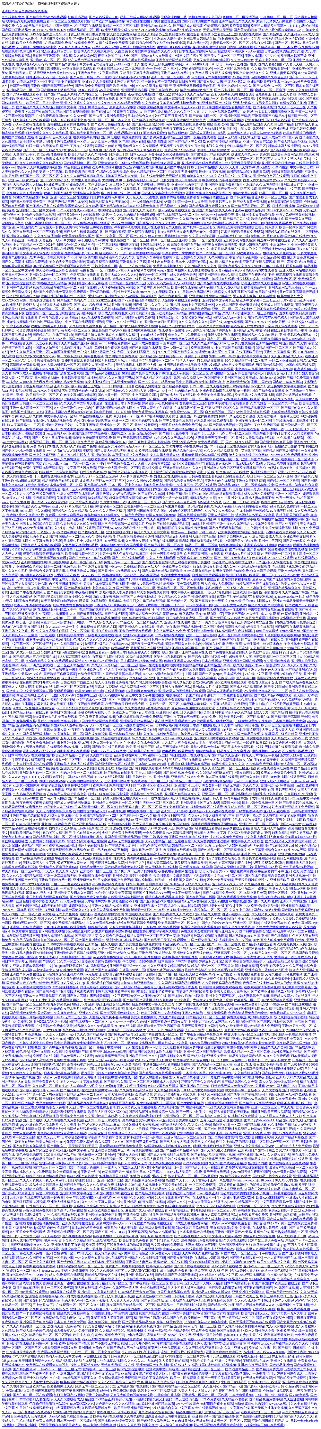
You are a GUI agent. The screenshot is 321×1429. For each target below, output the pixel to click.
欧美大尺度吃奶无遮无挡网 (205, 1159)
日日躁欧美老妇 (284, 94)
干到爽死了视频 (183, 1296)
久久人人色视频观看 (160, 558)
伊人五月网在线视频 (119, 669)
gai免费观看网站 (126, 755)
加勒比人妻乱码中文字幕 (81, 1189)
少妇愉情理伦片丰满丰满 (109, 1313)
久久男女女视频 (136, 540)
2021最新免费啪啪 (32, 854)
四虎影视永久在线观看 (73, 751)
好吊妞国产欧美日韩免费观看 (242, 231)
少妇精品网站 (122, 1326)
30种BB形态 (207, 532)
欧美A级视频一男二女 (284, 1210)
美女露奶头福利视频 (268, 1064)
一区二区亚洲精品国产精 (72, 665)
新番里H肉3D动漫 (26, 1287)
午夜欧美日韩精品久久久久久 (140, 888)
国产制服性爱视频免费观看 (58, 1099)
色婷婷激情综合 (237, 382)
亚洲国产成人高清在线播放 (188, 837)
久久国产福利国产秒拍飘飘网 (179, 983)
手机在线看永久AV (86, 832)
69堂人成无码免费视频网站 (32, 373)
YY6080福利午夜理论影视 (140, 1352)
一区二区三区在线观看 (67, 21)
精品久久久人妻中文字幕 (152, 532)
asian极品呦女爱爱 (280, 961)
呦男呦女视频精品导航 (186, 665)
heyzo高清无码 (56, 433)
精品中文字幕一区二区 (106, 506)
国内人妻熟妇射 (269, 64)
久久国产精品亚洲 (171, 1017)
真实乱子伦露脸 (195, 356)
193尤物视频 (52, 1030)
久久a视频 (97, 1305)
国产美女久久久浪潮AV (139, 210)
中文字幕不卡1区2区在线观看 (194, 485)
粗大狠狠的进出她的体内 (286, 446)
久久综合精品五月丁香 (114, 1129)
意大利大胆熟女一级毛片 (99, 1038)
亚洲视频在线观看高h (58, 549)
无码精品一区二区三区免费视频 (180, 588)
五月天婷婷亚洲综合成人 (285, 1373)
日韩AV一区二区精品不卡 (75, 244)
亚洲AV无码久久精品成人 (294, 1077)
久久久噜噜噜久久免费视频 (63, 1120)
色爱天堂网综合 (47, 1193)
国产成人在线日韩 (32, 1090)
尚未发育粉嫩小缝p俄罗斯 (183, 506)
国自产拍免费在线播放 (268, 390)
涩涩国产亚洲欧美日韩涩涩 (130, 158)
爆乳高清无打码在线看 (70, 1210)
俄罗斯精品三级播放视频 (215, 721)
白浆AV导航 (144, 1094)
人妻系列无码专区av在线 (68, 352)
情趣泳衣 (272, 665)
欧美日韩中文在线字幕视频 (254, 395)
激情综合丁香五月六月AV (293, 957)
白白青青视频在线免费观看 (179, 197)
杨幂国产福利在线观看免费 (200, 927)
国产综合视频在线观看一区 (207, 656)
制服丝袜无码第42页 (288, 1068)
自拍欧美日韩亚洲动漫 (65, 583)
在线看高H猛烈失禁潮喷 (285, 201)
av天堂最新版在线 (75, 910)
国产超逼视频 (257, 549)
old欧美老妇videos (248, 253)
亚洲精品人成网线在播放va (211, 1292)
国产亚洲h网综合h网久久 (20, 227)
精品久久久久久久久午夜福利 (130, 459)
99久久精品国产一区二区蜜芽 (246, 360)
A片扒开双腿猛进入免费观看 (34, 708)
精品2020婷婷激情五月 (196, 90)
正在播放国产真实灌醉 (101, 970)
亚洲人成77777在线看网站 (76, 493)
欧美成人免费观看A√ (31, 43)
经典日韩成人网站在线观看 (139, 17)
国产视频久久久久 (119, 390)
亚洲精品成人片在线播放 (262, 1159)
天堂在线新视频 (145, 425)
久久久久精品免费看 (218, 450)
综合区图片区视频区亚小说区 (81, 820)
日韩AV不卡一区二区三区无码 (59, 1369)
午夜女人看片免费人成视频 (211, 73)
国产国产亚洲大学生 (90, 940)
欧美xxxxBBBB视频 (270, 1197)
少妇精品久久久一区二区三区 (269, 953)
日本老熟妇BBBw (47, 377)
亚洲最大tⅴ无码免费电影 (144, 583)
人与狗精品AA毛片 (84, 1086)
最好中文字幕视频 (212, 171)
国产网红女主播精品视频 (59, 90)
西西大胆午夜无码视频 (44, 910)
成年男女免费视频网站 (238, 364)
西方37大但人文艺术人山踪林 (288, 158)
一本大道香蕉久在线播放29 (207, 1202)
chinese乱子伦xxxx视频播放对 (250, 601)
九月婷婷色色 (60, 1004)
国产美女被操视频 (184, 1373)
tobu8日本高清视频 (170, 98)
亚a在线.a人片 (180, 1365)
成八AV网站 (213, 588)
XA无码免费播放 (194, 901)
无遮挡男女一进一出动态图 (168, 498)
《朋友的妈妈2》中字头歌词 (180, 180)
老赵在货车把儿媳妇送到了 (175, 978)
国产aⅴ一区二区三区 (218, 888)
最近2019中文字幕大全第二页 (153, 1004)
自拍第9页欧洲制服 (63, 828)
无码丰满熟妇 (53, 322)
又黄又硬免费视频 (176, 154)
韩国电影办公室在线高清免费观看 (71, 68)
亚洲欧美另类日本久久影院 (74, 892)
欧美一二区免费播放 (185, 1378)
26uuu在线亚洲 (76, 931)
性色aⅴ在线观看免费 (153, 665)
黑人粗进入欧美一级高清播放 (254, 296)
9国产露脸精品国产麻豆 (224, 141)
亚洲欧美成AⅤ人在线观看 (116, 1068)
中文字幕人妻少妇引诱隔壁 (153, 407)
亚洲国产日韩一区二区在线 (221, 944)
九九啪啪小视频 (119, 824)
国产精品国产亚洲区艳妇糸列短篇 (147, 1000)
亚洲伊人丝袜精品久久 (63, 1202)
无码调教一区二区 (278, 553)
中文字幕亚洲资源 (85, 425)
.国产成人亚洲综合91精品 (207, 133)
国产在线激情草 (31, 918)
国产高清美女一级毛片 (211, 601)
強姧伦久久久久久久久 (193, 249)
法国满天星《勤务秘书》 (65, 1326)
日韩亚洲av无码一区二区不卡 (47, 77)
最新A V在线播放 (281, 1167)
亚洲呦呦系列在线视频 (254, 566)
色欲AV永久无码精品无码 (222, 506)
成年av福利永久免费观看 (62, 459)
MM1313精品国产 (191, 463)
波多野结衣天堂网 (293, 618)
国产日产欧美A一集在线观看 (89, 558)
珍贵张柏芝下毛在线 (76, 678)
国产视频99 (234, 1159)
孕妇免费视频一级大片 (104, 1322)
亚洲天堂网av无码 (263, 472)
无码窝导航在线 (27, 128)
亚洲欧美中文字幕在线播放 (97, 1292)
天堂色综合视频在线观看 (210, 549)
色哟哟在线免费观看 (278, 1390)
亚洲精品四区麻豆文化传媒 (58, 867)
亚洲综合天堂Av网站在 (136, 721)
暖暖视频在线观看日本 (299, 725)
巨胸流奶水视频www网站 (165, 970)
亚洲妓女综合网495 (116, 1004)
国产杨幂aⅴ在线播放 (119, 772)
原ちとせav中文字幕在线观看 (81, 1081)
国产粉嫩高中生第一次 (261, 948)
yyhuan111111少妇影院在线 (243, 1335)
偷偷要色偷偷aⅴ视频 (282, 1184)
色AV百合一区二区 (191, 854)
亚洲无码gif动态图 (282, 1214)
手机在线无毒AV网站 (93, 240)
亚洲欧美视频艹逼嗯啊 (208, 47)
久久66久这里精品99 (21, 609)
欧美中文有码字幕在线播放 (222, 180)
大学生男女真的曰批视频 (20, 957)
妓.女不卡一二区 (75, 150)
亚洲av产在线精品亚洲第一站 (27, 1343)
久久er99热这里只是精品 (33, 25)
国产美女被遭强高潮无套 (219, 244)
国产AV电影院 (232, 489)
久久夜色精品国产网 (16, 716)
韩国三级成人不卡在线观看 (126, 1347)
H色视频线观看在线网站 (282, 635)
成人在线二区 (91, 575)
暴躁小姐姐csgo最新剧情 (133, 1399)
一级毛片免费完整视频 (212, 326)
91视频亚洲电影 (26, 1425)
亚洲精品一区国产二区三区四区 (205, 1395)
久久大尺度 (85, 442)
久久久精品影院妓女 (68, 644)
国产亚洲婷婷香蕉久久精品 (217, 274)
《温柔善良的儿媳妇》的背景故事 (241, 1184)
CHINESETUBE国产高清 (199, 21)
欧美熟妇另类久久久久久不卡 (281, 965)
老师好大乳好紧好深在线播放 (246, 1167)
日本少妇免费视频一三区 (260, 802)
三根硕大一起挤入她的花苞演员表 (63, 227)
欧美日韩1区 (179, 1283)
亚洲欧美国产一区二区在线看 (200, 240)
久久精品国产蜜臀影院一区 (270, 68)
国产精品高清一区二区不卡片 (275, 47)
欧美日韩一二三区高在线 (202, 1317)
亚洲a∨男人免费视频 (97, 81)
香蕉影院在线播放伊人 (249, 961)
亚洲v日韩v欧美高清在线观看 (75, 953)
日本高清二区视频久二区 (127, 283)
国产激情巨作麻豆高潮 (276, 442)
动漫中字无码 (286, 931)
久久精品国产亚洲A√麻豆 (79, 343)
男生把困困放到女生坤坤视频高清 (200, 382)
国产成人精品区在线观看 (154, 377)
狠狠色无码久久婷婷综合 (183, 644)
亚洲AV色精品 (192, 1013)
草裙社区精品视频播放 (213, 150)
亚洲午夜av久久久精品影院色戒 (140, 150)
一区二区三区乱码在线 (76, 686)
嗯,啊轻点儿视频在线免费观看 (28, 21)
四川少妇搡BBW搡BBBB (229, 1060)
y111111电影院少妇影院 (33, 330)
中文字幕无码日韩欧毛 (245, 257)
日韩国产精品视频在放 (203, 820)
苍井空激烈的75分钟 (269, 871)
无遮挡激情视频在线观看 (68, 1111)
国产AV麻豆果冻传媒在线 (34, 858)
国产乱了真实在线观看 (76, 146)
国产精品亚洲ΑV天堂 (300, 669)
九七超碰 (16, 1197)
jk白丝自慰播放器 (74, 652)
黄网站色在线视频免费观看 (185, 124)
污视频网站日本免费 (109, 862)
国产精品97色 (288, 948)
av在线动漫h (86, 128)
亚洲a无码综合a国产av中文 (298, 334)
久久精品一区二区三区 (162, 704)
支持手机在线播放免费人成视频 (198, 1219)
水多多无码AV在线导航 (196, 1232)
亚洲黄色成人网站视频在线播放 (29, 287)
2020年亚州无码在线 (301, 1030)
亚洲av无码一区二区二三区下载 (24, 339)
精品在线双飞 (308, 154)
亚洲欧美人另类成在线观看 (73, 764)
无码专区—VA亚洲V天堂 (270, 128)
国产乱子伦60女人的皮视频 (42, 618)
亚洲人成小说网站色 (274, 781)
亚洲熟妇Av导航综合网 (73, 1373)
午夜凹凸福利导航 (26, 940)
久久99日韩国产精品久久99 (177, 352)
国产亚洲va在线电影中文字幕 (279, 189)
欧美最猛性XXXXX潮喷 (84, 1219)
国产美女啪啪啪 (245, 30)
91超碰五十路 (119, 154)
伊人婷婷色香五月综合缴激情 (57, 270)
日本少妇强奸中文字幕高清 (81, 1137)
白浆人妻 (244, 128)
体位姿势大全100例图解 (139, 961)
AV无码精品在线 (211, 287)
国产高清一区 (245, 678)
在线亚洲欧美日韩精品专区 (125, 704)
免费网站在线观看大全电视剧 (47, 1365)
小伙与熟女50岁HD (80, 1197)
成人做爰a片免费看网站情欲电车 (183, 1270)
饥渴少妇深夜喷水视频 (43, 678)
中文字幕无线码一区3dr (61, 416)
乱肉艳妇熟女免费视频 (66, 382)
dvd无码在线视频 (286, 1287)
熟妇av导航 (107, 1086)
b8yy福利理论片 (306, 845)
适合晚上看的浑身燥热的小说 (279, 30)
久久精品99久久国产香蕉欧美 (200, 219)
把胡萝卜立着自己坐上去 (219, 34)
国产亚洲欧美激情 (23, 1013)
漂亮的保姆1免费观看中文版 (201, 1240)
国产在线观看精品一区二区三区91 (176, 1386)
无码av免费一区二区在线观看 (81, 772)
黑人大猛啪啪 (104, 682)
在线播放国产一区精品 (252, 510)
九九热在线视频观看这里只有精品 (61, 1133)
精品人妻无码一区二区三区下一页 (151, 935)
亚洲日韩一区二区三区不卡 (258, 824)
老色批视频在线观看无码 (288, 777)
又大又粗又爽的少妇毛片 (80, 545)
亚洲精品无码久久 (153, 244)
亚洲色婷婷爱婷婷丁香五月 (178, 987)
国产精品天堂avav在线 (282, 1292)
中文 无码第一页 (252, 223)
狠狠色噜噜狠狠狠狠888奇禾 (43, 553)
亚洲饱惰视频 (121, 304)
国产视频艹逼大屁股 (89, 334)
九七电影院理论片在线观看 (32, 764)
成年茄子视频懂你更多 (193, 223)
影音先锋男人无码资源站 (29, 1416)
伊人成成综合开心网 (291, 1236)
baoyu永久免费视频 (46, 390)
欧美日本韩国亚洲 (63, 712)
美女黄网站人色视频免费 (114, 729)
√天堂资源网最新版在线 (59, 1347)
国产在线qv (199, 1154)
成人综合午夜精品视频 (175, 1425)
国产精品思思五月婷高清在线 (34, 656)
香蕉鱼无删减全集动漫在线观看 (204, 455)
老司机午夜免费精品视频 (181, 583)
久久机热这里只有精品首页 (49, 1309)
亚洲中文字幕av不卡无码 (182, 716)
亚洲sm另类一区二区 (297, 1026)
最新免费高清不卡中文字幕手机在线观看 (214, 970)
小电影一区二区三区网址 (87, 463)
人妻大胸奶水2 (238, 133)
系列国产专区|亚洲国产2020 (224, 377)
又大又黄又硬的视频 (173, 1360)
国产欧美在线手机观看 (108, 747)
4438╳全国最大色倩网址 (85, 1167)
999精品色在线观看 (215, 197)
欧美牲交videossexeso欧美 (107, 1051)
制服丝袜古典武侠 (80, 991)
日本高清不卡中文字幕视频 (177, 961)
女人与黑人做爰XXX (165, 455)
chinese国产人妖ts (169, 231)
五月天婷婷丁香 (272, 429)
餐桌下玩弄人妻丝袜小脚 (75, 862)
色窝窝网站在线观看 (84, 274)
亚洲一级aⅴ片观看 (229, 1133)
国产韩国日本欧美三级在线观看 (278, 1283)
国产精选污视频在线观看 (275, 1021)
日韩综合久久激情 (193, 257)
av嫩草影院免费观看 (37, 1210)
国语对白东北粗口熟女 (170, 656)
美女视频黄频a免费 (224, 1227)
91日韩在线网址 (266, 292)
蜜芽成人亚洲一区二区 (253, 1356)
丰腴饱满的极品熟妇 (132, 699)
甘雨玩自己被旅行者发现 (159, 189)
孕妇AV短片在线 (202, 1360)
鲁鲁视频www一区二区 (186, 412)
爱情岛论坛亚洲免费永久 (106, 296)
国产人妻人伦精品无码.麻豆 (114, 450)
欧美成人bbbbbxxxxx (260, 377)
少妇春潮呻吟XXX (266, 1223)
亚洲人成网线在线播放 (57, 935)
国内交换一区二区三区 (114, 395)
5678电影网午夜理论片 (258, 1077)
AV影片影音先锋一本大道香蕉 (185, 201)
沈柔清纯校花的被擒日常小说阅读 (135, 1309)
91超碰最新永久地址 (237, 476)
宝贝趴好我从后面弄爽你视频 (47, 897)
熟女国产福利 (34, 626)
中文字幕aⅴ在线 (237, 1408)
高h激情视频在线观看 (277, 1000)
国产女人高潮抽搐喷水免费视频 (24, 261)
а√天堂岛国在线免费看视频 (213, 420)
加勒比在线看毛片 (279, 223)
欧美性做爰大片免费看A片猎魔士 (156, 1253)
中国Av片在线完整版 (287, 1133)
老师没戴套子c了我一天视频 (81, 1249)
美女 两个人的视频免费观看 (273, 940)
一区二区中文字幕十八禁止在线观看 (209, 1356)
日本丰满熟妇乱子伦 (238, 1283)
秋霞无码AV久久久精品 (81, 206)
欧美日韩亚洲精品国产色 (132, 1408)
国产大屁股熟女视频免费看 (134, 317)
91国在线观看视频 (138, 914)
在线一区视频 (80, 631)
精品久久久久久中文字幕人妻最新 (78, 403)
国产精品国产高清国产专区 (290, 716)
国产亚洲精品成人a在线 (89, 824)
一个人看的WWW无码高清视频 (69, 450)
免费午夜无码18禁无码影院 (42, 468)
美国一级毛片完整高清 (276, 785)
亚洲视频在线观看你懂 (169, 820)
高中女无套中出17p (21, 588)
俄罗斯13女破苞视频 (29, 759)
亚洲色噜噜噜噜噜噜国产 (224, 1352)
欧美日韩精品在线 (204, 167)
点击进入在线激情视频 (135, 266)
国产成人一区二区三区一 (242, 1253)
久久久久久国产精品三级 (24, 875)
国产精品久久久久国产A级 (176, 678)
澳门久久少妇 (215, 146)
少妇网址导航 (50, 652)
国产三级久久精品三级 (241, 442)
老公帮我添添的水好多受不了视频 (244, 1193)
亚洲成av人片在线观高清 (210, 686)
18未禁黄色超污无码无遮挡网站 (103, 1099)
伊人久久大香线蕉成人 (53, 189)
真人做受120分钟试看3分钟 (278, 1081)
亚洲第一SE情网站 (26, 785)
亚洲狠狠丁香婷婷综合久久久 (37, 901)
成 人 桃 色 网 (218, 1270)
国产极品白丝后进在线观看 (215, 279)
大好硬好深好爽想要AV (195, 68)
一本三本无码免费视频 (76, 888)
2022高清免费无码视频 (262, 764)
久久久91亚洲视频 (240, 1339)
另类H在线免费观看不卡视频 (104, 583)
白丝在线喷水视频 (110, 1360)
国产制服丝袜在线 (298, 1004)
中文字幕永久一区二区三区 (96, 699)
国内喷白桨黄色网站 (287, 382)
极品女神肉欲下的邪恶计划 (235, 1141)
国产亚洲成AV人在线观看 (136, 626)
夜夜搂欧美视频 (139, 94)
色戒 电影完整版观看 (180, 1206)
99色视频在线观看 (290, 437)
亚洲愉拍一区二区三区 (116, 425)
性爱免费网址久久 (60, 1386)
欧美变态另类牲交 (148, 386)
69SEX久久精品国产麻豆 (31, 197)
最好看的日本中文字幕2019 (145, 1171)
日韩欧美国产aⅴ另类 (24, 832)
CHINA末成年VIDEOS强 (283, 210)
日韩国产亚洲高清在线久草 (52, 55)
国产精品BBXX (229, 485)
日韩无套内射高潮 (93, 472)
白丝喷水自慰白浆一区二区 (42, 1189)
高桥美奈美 (226, 214)
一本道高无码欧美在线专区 (113, 605)
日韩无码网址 (285, 789)
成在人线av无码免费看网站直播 (162, 176)
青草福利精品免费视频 (126, 1339)
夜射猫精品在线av (256, 1360)
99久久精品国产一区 (243, 1202)
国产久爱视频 (20, 502)
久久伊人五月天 (278, 1154)
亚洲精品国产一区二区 (22, 90)
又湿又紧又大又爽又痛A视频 (111, 1317)
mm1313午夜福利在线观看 (103, 1416)
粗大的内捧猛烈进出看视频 (156, 1103)
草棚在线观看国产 (96, 1356)
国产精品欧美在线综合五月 (183, 480)
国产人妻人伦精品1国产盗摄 (162, 571)
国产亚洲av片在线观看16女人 (119, 571)
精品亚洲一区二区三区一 (206, 1369)
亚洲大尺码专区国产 (294, 901)
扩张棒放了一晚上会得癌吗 (257, 313)
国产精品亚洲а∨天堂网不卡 (239, 1038)
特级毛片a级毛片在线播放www (107, 644)
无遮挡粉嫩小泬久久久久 (251, 73)
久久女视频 (68, 1124)
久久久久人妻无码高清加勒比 (81, 176)
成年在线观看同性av (85, 1296)
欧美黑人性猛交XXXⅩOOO (107, 1111)
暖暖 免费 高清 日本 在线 (41, 446)
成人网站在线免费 (19, 476)
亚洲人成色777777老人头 (280, 137)
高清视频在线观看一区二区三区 (70, 1232)
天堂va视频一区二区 (153, 755)
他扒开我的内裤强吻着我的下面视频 (129, 974)
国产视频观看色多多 (76, 1236)
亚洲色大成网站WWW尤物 (291, 1300)
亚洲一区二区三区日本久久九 (109, 120)
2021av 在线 (93, 429)
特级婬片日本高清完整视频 (58, 472)
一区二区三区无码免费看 (232, 68)
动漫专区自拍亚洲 (293, 103)
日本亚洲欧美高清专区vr (61, 1073)
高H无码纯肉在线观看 (262, 270)
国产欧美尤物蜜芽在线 (224, 1287)
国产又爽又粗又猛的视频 (218, 1150)
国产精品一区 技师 (221, 1305)
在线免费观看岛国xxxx (52, 116)
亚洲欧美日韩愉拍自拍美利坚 (210, 296)
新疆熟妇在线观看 (295, 1159)
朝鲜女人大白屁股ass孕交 (287, 888)
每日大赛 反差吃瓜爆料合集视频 (80, 356)
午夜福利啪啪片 (86, 592)
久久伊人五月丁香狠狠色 (24, 193)
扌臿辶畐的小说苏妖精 (221, 1137)
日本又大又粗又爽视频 (297, 433)
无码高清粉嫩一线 (174, 17)
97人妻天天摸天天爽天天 (301, 64)
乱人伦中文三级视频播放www (263, 249)
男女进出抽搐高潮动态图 (138, 47)
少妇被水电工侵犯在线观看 (264, 1425)
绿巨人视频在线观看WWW (255, 1305)
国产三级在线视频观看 (128, 558)
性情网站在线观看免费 (79, 1129)
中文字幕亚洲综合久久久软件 (269, 850)
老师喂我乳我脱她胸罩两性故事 (214, 824)
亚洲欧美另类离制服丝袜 (180, 1120)
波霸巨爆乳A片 (79, 905)
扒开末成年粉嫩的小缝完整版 (109, 931)
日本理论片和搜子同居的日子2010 (159, 605)
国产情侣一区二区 (180, 601)
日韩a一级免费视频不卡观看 (108, 794)
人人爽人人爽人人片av (74, 47)
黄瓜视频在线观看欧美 (190, 862)
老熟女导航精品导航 (217, 781)
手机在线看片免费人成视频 (35, 1420)
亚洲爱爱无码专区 (134, 90)
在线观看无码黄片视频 (247, 326)
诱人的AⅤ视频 (12, 626)
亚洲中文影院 (40, 1051)
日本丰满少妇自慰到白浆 (144, 884)
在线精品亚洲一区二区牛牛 (57, 609)
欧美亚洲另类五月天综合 (49, 326)
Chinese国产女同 (28, 824)
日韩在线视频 (174, 1159)
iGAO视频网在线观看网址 (160, 416)
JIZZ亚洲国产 (265, 622)
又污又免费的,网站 (80, 1141)
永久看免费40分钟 (278, 978)
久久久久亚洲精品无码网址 (210, 343)
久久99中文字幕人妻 (96, 1202)
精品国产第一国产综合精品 (195, 1189)
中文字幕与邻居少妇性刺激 (254, 369)
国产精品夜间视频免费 (148, 120)
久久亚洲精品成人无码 (287, 356)
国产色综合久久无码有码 (33, 506)
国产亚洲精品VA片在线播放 (160, 901)
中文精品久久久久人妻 (160, 51)
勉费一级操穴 (286, 498)
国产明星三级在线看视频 (141, 575)
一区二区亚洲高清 (282, 360)
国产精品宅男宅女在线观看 (124, 867)
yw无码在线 (254, 51)
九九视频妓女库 (13, 17)
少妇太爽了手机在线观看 (216, 369)
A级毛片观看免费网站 (269, 862)
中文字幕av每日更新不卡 (243, 1090)
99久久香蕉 (257, 1086)
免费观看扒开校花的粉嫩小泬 (94, 292)
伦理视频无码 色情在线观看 (117, 1412)
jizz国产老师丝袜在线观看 (32, 1412)
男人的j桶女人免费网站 (217, 583)
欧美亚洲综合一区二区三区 (143, 506)
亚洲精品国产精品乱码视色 (129, 609)
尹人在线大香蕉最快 (37, 948)
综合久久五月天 (128, 1425)
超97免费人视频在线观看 (242, 399)
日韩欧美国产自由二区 (76, 682)
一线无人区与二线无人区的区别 (127, 1167)
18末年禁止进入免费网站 (266, 1240)
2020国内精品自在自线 (225, 261)
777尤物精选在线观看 (28, 1356)
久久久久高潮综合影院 (52, 631)
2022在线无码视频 (139, 656)
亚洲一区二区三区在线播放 (70, 197)
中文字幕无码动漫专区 (95, 64)
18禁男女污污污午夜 (187, 55)
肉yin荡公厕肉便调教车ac (92, 420)
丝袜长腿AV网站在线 (166, 1356)
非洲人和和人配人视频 (117, 1296)
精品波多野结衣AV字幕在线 (128, 472)
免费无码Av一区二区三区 (122, 562)
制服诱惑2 (184, 935)
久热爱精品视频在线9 (97, 1408)
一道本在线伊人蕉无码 (164, 798)
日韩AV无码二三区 (67, 1017)
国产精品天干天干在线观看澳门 (167, 940)
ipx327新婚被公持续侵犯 (52, 1227)
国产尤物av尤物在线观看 (186, 995)
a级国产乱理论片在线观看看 (137, 579)
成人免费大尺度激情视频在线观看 (34, 888)
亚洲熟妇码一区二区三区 (48, 60)
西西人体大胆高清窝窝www (263, 180)
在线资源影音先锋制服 (255, 94)
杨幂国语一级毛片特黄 (281, 734)
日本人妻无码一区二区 (298, 1189)
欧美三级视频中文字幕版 (166, 64)
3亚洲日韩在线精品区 (296, 905)
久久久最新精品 (198, 94)
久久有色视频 (133, 1416)
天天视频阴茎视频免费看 (94, 858)
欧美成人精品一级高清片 (239, 98)
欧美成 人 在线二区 (262, 1347)
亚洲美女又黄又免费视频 (78, 768)
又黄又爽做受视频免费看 (178, 103)
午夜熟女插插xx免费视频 (237, 789)
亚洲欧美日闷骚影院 (247, 592)
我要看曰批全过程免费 (109, 854)
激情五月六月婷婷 (111, 446)
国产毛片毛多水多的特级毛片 (243, 820)
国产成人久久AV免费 (263, 901)
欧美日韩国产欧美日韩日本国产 (63, 296)
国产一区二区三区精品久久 (42, 150)
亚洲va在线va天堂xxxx (39, 751)
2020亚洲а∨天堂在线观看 (274, 562)
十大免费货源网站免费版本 (53, 476)
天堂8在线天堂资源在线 (33, 579)
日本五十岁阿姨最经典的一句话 (218, 742)
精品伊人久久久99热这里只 (94, 1026)
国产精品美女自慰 (60, 592)
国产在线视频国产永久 (190, 1236)
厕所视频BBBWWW (266, 751)
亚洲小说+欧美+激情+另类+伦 (257, 905)
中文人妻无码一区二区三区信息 (247, 1034)
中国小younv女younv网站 (298, 824)
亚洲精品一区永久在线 (101, 944)
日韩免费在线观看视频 (204, 476)
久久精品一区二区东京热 (50, 1086)
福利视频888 (99, 965)
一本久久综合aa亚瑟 (89, 1257)
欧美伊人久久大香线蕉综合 (93, 51)
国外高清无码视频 (159, 1266)
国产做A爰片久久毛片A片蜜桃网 (156, 304)
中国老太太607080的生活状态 (37, 523)
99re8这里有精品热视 (199, 571)
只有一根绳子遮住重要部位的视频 (176, 639)
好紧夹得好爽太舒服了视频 (53, 704)
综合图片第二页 (148, 528)
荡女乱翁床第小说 (64, 815)
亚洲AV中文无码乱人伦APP (254, 1146)
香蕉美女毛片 (276, 373)
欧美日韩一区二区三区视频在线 (247, 716)
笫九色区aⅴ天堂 (48, 1137)
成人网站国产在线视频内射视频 (172, 472)
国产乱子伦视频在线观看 (192, 1266)
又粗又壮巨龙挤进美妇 (125, 927)
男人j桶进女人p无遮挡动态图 (141, 661)
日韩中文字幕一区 (104, 266)
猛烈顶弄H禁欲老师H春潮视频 (214, 1365)
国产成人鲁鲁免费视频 (249, 201)
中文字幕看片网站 (145, 395)
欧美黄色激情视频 (124, 918)
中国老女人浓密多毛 (47, 347)
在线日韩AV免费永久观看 (54, 1026)
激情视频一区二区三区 (99, 1369)
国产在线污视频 (115, 613)
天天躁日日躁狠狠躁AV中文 (36, 47)
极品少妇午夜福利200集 (275, 897)
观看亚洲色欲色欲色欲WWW (54, 73)
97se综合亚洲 (97, 1133)
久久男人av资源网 (202, 236)
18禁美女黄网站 (267, 631)
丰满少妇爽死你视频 (253, 244)
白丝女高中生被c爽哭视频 (221, 639)
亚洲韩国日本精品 (158, 536)
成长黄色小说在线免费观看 (52, 292)
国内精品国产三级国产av (221, 1412)
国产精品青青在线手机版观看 (218, 283)
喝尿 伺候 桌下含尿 (58, 1240)
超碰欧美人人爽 (240, 656)
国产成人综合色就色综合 (34, 1330)
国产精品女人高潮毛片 (35, 1060)
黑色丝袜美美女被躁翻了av (268, 652)
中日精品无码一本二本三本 (83, 1094)
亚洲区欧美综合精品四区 (106, 1210)
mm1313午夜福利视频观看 (169, 725)
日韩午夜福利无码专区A (140, 180)
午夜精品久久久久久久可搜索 (297, 1343)
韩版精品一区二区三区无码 (191, 845)
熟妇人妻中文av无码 (132, 1163)
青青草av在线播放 (256, 983)
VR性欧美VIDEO (116, 270)
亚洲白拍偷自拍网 (34, 562)
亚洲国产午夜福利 (177, 167)
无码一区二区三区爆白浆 (161, 802)
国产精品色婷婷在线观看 (103, 373)
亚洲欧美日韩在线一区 (55, 880)
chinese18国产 (30, 1064)
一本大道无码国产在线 (280, 1257)
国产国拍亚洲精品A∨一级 (151, 892)
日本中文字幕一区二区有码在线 (39, 1094)
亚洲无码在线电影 (276, 811)
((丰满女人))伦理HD (131, 1154)
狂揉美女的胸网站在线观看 (133, 858)
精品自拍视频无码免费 (95, 416)
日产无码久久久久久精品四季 (47, 133)
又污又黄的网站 (122, 223)
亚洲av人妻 (161, 777)
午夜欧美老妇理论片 (214, 957)
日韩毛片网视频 (283, 206)
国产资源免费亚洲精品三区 (162, 137)
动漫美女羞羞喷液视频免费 (92, 437)
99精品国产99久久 (42, 961)
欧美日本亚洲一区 (15, 274)
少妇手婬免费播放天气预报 (121, 832)
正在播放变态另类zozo (83, 1064)
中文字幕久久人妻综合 (247, 841)
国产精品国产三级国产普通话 (176, 1275)
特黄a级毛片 (120, 648)
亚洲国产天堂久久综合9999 (89, 1309)
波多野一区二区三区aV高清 (230, 1420)
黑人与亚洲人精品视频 (270, 828)
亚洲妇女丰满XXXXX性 (237, 1197)
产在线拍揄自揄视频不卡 (85, 781)
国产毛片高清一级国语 (195, 867)
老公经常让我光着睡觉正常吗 (233, 562)
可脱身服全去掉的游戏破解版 (128, 1244)
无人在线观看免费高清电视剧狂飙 (151, 854)
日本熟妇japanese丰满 (244, 935)
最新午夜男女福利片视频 (284, 820)
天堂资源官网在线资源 (18, 1026)
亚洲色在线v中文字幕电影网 (98, 73)
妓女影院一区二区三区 (42, 313)
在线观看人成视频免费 (56, 304)
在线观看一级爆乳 (171, 330)
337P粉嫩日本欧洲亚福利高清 (102, 1262)
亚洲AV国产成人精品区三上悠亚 (77, 386)
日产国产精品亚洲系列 (60, 94)
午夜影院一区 (64, 858)
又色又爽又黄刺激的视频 (97, 716)
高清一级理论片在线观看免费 (182, 1352)
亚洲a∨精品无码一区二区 (109, 1283)
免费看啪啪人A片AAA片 (287, 1013)
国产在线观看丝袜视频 (225, 528)
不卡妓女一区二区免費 (120, 1043)
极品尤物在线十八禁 (187, 450)
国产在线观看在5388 (104, 17)
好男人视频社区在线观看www (124, 798)
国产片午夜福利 (286, 523)
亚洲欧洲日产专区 (293, 184)
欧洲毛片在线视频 (46, 1056)
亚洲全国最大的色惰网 (35, 1322)
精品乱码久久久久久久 (228, 764)
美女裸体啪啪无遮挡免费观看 (121, 1146)
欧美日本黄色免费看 (134, 1240)
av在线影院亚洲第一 (97, 214)
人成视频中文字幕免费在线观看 (165, 1184)
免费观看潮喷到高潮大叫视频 (75, 1077)
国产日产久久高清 (151, 493)
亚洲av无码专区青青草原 (245, 978)
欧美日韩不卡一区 (126, 416)
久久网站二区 (88, 94)
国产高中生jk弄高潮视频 (60, 1047)
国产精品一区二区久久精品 (139, 815)
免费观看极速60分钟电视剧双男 (250, 1017)
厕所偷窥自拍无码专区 (251, 1403)
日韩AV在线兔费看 (113, 94)
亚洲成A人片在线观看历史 (244, 553)
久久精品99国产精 (242, 1021)
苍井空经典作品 (106, 888)
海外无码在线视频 (91, 845)
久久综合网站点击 (197, 712)
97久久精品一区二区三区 (189, 1068)
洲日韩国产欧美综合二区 (263, 725)
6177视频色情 (26, 532)
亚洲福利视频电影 (174, 815)
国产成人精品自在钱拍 (290, 141)
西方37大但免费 (291, 755)
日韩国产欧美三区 (246, 1296)
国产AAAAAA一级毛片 (229, 317)
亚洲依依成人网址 (83, 571)
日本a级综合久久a (140, 116)
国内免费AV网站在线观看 (100, 721)
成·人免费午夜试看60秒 (72, 978)
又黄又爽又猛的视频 (71, 498)
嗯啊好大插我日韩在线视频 (213, 1146)
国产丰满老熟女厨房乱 (121, 845)
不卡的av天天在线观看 (135, 631)
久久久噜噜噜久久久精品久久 (40, 163)
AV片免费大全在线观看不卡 (49, 257)
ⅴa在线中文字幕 (256, 674)
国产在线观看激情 (155, 562)
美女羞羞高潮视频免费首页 (109, 910)
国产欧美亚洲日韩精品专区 (61, 1339)
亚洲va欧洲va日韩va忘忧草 (21, 480)
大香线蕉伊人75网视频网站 (232, 845)
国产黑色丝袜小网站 (81, 1068)
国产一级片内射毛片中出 (194, 1111)
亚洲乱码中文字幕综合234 (79, 1193)
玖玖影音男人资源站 (37, 1283)
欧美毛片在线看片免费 (178, 751)
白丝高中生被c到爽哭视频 (241, 729)
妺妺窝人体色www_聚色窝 (250, 154)
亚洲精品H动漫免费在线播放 (144, 1202)
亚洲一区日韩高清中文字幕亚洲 (240, 635)
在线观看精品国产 (152, 918)
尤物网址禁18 (112, 180)
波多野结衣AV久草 (225, 223)
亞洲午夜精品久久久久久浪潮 (239, 266)
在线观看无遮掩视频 (182, 171)
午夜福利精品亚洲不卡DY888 (283, 38)
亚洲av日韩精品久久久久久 (182, 468)
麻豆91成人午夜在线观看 (178, 395)
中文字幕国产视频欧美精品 (234, 347)
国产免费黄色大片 (45, 1081)
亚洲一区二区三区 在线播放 (232, 309)
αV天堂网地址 (109, 90)
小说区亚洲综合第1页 (141, 296)
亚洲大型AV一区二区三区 (34, 98)
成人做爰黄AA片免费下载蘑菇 (76, 1330)
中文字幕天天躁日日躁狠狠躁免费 (226, 1309)
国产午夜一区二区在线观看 (32, 1395)
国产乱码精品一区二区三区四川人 (278, 656)
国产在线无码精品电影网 (171, 523)
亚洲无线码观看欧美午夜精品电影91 (121, 991)
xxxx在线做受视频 (94, 459)
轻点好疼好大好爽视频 (153, 184)
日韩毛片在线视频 (283, 1193)
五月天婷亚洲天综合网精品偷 (193, 536)
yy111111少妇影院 (42, 1000)
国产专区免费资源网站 (220, 918)
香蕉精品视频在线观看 (108, 656)
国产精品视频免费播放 (265, 1399)
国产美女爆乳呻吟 (180, 1257)
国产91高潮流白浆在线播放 (296, 261)
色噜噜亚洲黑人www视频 (182, 661)
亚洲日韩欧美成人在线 (265, 536)
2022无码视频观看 (252, 1275)
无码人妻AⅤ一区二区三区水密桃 (85, 1300)
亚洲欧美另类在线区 (177, 566)
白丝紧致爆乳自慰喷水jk (125, 111)
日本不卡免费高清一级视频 (117, 523)
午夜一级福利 (305, 111)
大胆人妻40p (48, 957)
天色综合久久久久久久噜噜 (115, 1403)
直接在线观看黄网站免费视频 (68, 124)
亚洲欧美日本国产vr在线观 (199, 802)
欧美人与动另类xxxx (213, 871)
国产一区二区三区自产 (223, 339)
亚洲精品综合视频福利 (102, 983)
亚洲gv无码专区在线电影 (70, 506)
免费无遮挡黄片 (203, 699)
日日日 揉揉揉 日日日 (117, 386)
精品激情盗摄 (156, 141)
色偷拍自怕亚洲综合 (104, 661)
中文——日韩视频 (184, 532)
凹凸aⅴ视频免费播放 (52, 154)
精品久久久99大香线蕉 (238, 927)
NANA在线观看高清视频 (113, 777)
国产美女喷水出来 (210, 81)
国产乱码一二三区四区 (199, 227)
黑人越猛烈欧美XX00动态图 (193, 682)
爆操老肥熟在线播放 (260, 858)
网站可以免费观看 (298, 1094)
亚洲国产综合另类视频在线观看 (24, 11)
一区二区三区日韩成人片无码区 (156, 1081)
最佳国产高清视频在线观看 (153, 1223)
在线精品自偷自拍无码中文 (66, 794)
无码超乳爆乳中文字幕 (136, 476)
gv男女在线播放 (242, 343)
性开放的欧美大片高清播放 (59, 317)
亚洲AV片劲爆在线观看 (38, 214)
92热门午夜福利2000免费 (237, 1262)
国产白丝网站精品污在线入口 (262, 639)
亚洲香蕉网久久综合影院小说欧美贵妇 (143, 682)
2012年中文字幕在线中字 (184, 446)
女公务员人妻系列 (150, 1159)
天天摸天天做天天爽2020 (237, 167)
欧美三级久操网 (30, 416)
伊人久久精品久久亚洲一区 (29, 352)
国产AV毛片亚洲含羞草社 (107, 116)
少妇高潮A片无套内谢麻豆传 (87, 184)
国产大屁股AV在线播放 (227, 618)
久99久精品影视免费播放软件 (245, 287)
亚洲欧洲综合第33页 (21, 283)
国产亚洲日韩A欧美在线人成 (199, 489)
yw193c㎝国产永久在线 (130, 64)
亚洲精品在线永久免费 (187, 777)
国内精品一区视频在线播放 (126, 1030)
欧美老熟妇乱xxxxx (255, 1313)
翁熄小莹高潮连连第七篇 (38, 300)
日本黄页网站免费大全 (288, 721)
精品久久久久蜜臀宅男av (116, 377)
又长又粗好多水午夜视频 (140, 1124)
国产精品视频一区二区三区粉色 (200, 626)
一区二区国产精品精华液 (249, 1124)
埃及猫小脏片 (137, 1330)
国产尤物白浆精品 (190, 1103)
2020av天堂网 (204, 1133)
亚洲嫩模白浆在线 (29, 566)
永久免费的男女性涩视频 (211, 841)
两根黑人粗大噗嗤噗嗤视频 (194, 270)
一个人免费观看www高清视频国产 (167, 832)
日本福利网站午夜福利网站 (234, 631)
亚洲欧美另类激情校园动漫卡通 (241, 532)
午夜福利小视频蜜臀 (54, 613)
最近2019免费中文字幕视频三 (58, 721)
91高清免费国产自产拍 (183, 244)
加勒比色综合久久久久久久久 (84, 639)
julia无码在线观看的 (33, 1292)
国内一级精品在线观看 (200, 137)
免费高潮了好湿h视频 (180, 150)
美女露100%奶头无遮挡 (174, 47)
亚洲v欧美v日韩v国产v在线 (70, 1343)
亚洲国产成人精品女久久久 (155, 1189)
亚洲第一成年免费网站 (26, 927)
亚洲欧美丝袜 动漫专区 (37, 978)
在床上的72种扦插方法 (73, 455)
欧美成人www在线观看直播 (182, 1249)
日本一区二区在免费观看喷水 (98, 1107)
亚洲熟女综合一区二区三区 (49, 274)
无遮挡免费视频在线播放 (141, 1214)
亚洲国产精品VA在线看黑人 (30, 815)
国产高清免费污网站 (50, 991)
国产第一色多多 (294, 540)
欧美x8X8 (285, 545)
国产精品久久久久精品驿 (70, 510)
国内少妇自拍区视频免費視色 (182, 510)
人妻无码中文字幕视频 (292, 1305)
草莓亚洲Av (104, 528)
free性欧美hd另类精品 (287, 1051)
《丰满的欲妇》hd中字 (232, 236)
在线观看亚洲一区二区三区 (260, 1412)
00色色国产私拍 (107, 128)
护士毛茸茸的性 (283, 1356)
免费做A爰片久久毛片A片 (25, 515)
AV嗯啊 (84, 747)
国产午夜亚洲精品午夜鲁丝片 (201, 1034)
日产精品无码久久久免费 (239, 1081)
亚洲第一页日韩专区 (208, 1335)
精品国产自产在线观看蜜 (60, 480)
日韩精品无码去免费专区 (229, 1086)
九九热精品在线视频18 (29, 794)
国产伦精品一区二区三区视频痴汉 (222, 850)
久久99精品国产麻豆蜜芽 (214, 772)
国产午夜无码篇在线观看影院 (184, 669)
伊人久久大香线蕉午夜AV (249, 150)
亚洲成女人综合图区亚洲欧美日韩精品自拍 (185, 38)
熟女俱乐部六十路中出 (251, 888)
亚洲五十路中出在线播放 (72, 1283)
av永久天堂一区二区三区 (63, 759)
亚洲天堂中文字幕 (133, 261)
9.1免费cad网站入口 (16, 1390)
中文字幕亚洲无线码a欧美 (103, 1000)
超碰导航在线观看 (63, 1292)
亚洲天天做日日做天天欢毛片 (194, 85)
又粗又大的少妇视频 (94, 648)
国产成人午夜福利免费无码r (54, 699)
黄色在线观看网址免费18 (275, 768)
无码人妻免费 (195, 1030)
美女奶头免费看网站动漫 (67, 261)
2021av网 (25, 510)
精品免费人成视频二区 (110, 433)
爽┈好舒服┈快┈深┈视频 (120, 193)
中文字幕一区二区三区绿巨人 (31, 644)
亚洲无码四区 (137, 1232)
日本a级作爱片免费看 (87, 1227)
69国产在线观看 (228, 1330)
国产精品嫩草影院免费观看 (144, 1180)
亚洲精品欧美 (280, 880)
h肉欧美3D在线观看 (50, 789)
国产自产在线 (32, 1120)
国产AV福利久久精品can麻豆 (99, 1124)
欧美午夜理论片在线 (106, 167)
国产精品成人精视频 (188, 25)
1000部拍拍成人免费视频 (293, 1146)
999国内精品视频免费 (299, 364)
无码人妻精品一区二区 (106, 725)
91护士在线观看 (17, 326)
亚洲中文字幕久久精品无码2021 (209, 193)
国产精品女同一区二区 (49, 1167)
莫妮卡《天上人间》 (205, 433)
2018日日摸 (140, 1129)
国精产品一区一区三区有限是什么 (97, 1279)
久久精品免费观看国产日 (70, 1051)
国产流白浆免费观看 (68, 373)
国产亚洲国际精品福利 (117, 1189)
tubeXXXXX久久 (82, 1403)
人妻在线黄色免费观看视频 (115, 43)
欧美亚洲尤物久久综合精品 (260, 283)
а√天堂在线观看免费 (257, 1378)
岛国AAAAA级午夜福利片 (69, 725)
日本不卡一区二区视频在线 (76, 1420)
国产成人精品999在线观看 (273, 695)
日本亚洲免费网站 (124, 382)
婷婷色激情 (65, 1159)
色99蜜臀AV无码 (216, 25)
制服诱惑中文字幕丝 (268, 794)
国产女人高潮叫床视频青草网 (88, 995)
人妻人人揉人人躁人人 (194, 1390)
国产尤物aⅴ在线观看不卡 (24, 94)
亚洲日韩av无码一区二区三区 (195, 1326)
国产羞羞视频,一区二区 (206, 116)
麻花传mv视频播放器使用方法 (193, 708)
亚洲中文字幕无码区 (220, 995)
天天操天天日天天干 (83, 1146)
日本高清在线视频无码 (206, 725)
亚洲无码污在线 (84, 880)
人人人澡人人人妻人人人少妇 (280, 1116)
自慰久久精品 (147, 34)
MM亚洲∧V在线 (210, 502)
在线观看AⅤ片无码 (30, 64)
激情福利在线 (85, 1159)
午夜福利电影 (207, 678)
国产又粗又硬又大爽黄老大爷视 (288, 841)
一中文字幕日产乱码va (186, 1313)
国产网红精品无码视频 (297, 910)
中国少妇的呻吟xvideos (215, 923)
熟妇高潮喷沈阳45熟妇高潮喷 (143, 618)
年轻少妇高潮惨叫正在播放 (86, 841)
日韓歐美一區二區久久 (253, 1206)
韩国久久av (150, 1425)
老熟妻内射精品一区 (173, 296)
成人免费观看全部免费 (99, 579)
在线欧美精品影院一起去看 (44, 1197)
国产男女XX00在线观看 (116, 1193)
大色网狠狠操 (218, 257)
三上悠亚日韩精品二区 (49, 1068)
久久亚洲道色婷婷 (277, 661)
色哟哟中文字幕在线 (213, 1373)
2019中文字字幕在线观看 (65, 944)
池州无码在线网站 (111, 695)
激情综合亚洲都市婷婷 (267, 219)
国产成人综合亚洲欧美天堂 (207, 1056)
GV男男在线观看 (33, 747)
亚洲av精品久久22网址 (277, 399)
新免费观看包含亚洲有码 (150, 412)
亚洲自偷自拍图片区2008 (113, 1150)
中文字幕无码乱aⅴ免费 (169, 631)
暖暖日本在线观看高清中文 (164, 897)
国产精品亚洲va (280, 1365)
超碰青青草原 (239, 25)
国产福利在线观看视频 (145, 768)
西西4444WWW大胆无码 (131, 549)
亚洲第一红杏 (90, 1171)
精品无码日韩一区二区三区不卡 (52, 442)
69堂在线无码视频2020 (208, 1408)
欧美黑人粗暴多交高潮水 (269, 25)
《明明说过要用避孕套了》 (22, 729)
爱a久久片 (159, 1176)
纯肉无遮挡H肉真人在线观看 (175, 1094)
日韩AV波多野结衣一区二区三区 (80, 1266)
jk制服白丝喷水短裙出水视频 (116, 1073)
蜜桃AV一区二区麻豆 (270, 90)
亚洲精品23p (165, 317)
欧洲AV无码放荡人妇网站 (153, 1060)
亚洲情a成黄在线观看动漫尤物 (69, 854)
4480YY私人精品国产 (56, 832)
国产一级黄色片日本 (211, 978)
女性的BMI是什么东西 (267, 236)
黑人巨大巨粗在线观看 (185, 759)
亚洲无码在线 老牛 (256, 1133)
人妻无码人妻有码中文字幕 (199, 704)
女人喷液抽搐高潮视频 (43, 360)
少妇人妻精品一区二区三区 (246, 146)
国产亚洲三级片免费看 (142, 1141)
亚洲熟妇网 (266, 789)
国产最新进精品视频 (150, 1193)
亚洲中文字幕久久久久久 (78, 103)
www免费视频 (33, 528)
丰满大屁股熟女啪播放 (155, 1077)
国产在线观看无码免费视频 (236, 897)
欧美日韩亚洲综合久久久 (36, 1360)
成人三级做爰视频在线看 (156, 1227)
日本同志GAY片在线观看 (31, 120)
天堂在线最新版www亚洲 (121, 1249)
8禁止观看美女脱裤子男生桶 (190, 562)
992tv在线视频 (125, 1026)
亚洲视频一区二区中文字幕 (35, 210)
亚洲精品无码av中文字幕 (251, 330)
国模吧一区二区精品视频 (184, 918)
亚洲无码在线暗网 (177, 622)
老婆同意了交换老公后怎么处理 (221, 858)
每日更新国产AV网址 (69, 1395)
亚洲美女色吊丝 (71, 1116)
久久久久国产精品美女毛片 (243, 734)
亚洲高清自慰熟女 (86, 193)
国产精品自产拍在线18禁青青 (27, 983)
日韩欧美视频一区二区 (75, 957)
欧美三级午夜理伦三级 (276, 1296)
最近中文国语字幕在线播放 (145, 695)
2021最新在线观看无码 (35, 575)
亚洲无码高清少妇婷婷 (260, 545)
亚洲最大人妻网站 (139, 1262)
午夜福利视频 (19, 249)
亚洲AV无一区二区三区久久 (263, 1266)
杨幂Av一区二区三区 (153, 274)
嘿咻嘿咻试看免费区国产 (130, 309)
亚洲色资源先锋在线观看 (217, 390)
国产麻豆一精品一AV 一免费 (90, 77)
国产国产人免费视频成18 (138, 596)
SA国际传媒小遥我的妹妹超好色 (168, 1146)
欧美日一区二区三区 (273, 193)
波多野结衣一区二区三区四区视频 (192, 1176)
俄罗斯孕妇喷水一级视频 (254, 279)
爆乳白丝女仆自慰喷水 (277, 502)
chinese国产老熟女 (287, 575)
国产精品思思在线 (132, 141)
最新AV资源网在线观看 (210, 935)
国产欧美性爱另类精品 (153, 287)
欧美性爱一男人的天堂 (42, 103)
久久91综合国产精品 (278, 124)
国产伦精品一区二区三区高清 (227, 648)
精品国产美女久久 (289, 1120)
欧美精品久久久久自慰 (270, 1047)
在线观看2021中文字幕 (45, 399)
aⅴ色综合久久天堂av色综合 (173, 437)
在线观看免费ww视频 (62, 747)
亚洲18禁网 (185, 1133)
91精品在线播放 (212, 360)
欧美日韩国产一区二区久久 (177, 923)
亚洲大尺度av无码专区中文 (32, 965)
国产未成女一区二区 (24, 652)
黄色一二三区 (226, 699)
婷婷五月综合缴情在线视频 (45, 1176)
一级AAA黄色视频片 (134, 163)
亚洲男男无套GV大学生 (242, 613)
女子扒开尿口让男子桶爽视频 (135, 871)
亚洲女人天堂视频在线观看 (255, 437)
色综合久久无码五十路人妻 (118, 1287)
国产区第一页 (156, 399)
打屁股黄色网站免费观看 (20, 850)
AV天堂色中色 (165, 249)
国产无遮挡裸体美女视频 (269, 1408)
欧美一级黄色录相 (169, 1322)
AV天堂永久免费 (199, 1124)
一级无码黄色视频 (218, 592)
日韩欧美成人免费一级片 (34, 1253)
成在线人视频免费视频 (225, 837)
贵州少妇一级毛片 (176, 347)
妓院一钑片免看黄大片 (42, 146)
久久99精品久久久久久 (200, 266)
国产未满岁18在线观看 (158, 1133)
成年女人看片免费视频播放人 (224, 759)
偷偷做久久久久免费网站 (141, 146)
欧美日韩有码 (226, 64)
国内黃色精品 (299, 1395)
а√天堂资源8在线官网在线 (117, 287)
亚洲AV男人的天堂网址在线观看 (181, 691)
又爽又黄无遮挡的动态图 (211, 60)
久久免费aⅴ (150, 103)
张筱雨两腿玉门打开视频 (187, 1210)
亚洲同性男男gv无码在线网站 (87, 789)
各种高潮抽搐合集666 (111, 442)
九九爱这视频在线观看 (221, 777)
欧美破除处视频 (178, 1064)
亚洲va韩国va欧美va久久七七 (60, 1163)
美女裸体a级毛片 (97, 382)
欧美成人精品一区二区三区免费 (247, 1051)
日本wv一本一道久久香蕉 (127, 1021)
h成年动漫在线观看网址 (122, 189)
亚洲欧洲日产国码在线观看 (242, 661)
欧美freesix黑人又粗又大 (108, 751)
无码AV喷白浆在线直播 (170, 1262)
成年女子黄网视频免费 (55, 850)
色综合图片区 (29, 51)
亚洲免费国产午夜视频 (152, 1365)
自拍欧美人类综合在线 (87, 189)
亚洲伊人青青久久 (127, 81)
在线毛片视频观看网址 (286, 704)
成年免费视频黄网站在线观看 (52, 249)
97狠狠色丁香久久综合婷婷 (200, 1081)
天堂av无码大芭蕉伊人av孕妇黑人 (171, 283)
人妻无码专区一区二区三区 (229, 43)
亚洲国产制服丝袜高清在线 (89, 158)
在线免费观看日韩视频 (261, 618)
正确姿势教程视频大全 (94, 712)
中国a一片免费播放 (122, 566)
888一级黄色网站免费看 (289, 1171)
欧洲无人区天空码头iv (117, 30)
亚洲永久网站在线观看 (78, 1223)
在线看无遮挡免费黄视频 (20, 472)
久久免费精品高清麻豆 (135, 1090)
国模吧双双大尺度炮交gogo (35, 356)
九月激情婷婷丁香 (113, 502)
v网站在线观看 (53, 931)
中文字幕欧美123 (302, 167)
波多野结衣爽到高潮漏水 (297, 313)
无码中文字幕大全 (161, 828)
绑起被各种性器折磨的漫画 (222, 644)
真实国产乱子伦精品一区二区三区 (130, 1305)
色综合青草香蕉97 (91, 674)
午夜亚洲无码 (151, 1249)
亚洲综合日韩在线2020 (224, 1068)
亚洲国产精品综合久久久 (182, 794)
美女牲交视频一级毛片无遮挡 (278, 416)
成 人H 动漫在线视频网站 (183, 1300)
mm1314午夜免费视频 (114, 343)
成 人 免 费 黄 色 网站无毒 (279, 613)
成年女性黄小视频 (46, 1382)
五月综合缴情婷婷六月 (248, 373)
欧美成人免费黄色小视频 (279, 772)
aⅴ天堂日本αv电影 (104, 141)
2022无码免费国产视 (47, 266)
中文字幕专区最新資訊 (18, 116)
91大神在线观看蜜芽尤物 (173, 1197)
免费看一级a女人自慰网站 (64, 515)
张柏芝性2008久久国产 (204, 17)
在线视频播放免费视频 (119, 429)
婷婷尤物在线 (166, 626)
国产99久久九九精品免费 (156, 382)
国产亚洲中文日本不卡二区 (136, 588)
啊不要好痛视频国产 (257, 1287)
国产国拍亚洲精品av (16, 30)
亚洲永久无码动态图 (250, 480)
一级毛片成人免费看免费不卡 (180, 425)
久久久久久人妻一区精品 (107, 510)
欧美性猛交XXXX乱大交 (102, 515)
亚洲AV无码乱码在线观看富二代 (205, 163)
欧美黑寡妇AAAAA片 (300, 837)
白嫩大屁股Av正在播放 (145, 850)
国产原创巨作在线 (204, 940)
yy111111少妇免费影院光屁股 (77, 708)
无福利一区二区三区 (34, 1008)
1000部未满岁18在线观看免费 (65, 927)
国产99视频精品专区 (122, 1034)
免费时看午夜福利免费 (110, 347)
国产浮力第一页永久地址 (288, 1313)
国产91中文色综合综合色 (257, 931)
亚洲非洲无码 (23, 1227)
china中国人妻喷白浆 (281, 1086)
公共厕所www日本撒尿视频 (254, 1099)
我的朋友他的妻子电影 (263, 759)
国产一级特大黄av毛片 (230, 605)
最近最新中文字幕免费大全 (57, 1013)
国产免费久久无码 (298, 219)
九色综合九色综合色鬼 (293, 1279)
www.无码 (299, 850)
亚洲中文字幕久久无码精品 (208, 1021)
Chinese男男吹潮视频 (205, 1043)
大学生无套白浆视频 (86, 180)
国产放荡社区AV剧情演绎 (41, 1300)
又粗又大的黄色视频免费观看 (131, 1395)
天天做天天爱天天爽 (245, 163)
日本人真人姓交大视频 (70, 1322)
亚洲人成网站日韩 (221, 515)
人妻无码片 (67, 695)
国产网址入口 (57, 1146)
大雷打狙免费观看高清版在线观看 (35, 1249)
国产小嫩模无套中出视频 (109, 1343)
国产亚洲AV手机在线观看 (44, 206)
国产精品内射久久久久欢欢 (173, 914)
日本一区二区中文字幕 (124, 485)
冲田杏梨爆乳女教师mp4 (265, 609)
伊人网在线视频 (86, 1287)
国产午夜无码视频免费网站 (133, 437)
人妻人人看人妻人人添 (278, 729)
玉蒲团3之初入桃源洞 (228, 51)
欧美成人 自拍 (83, 1335)
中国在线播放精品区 (191, 515)
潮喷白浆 (73, 1038)
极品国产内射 (257, 1163)
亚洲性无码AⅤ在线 (139, 1275)
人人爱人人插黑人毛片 (58, 1034)
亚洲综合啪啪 (114, 820)
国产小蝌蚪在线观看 (21, 279)
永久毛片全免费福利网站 (28, 1232)
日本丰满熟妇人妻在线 (32, 1399)
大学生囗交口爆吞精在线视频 (144, 601)
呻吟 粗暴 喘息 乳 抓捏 (156, 1236)
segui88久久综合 (181, 738)
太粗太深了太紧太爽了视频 (212, 1000)
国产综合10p (153, 111)
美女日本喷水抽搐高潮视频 (255, 214)
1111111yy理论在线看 (303, 25)
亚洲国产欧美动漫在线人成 (50, 1279)
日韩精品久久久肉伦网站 (260, 334)
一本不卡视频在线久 (186, 892)
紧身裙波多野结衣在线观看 (287, 549)
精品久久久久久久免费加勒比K (152, 519)
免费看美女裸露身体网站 (215, 395)
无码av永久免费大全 (188, 377)
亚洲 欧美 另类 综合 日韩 (294, 1330)
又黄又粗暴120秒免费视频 (284, 974)
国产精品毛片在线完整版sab (53, 334)
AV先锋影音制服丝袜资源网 (141, 128)
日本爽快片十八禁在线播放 (83, 540)
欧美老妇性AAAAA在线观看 (272, 558)
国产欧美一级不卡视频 (147, 644)
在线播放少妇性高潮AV (211, 1257)
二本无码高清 (135, 68)
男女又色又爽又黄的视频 (37, 493)
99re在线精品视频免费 (56, 420)
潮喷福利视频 (106, 536)
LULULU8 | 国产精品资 (270, 712)
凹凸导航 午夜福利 (173, 206)
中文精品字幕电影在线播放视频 (24, 828)
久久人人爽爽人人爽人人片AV (41, 1180)
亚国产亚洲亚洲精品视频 (122, 837)
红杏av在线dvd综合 (236, 914)
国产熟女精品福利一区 (287, 1232)
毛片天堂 (87, 1073)
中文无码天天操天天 (66, 579)
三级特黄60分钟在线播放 (161, 927)
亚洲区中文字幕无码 (78, 1150)
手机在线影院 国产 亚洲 (279, 1253)
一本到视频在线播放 (169, 635)
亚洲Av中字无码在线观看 (94, 549)
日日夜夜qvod (110, 1064)
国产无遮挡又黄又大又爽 (88, 897)
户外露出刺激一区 (132, 970)
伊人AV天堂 (283, 1180)
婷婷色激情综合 (230, 545)
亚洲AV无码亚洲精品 (202, 1038)
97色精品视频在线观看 (79, 399)
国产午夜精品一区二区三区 (149, 1283)
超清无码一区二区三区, (92, 1386)
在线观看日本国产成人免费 (157, 489)
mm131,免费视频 (307, 785)
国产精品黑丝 (273, 34)
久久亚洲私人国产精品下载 (222, 1386)
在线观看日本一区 (205, 1197)
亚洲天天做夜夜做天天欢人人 (60, 1425)
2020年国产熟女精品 (105, 978)
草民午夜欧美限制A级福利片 (174, 459)
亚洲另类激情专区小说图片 (132, 875)
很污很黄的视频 (43, 498)
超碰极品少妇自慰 (203, 498)
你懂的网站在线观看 (78, 219)
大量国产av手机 (24, 154)
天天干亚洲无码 (296, 429)
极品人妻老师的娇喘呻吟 (34, 953)
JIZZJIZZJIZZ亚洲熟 (102, 300)
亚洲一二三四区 (269, 540)
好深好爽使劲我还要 (252, 1210)
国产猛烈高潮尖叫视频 (29, 1202)
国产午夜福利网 (304, 223)
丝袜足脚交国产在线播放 (187, 880)
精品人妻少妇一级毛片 (149, 390)
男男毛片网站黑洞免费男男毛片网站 (227, 111)
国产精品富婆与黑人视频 (123, 674)
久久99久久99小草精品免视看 (119, 103)
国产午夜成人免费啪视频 (262, 425)
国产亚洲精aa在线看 (92, 566)
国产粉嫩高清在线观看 (145, 347)
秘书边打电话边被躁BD (90, 38)
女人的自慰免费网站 (121, 34)
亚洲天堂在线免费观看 (143, 742)
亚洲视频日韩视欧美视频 (153, 948)
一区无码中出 (109, 249)
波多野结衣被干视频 (236, 579)
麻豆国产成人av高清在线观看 (146, 1210)
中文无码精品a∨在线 (183, 390)
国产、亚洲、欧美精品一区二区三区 (32, 395)
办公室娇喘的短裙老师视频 (142, 167)
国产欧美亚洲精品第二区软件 (272, 991)
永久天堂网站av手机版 (262, 755)
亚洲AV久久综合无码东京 (124, 322)
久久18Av (229, 313)
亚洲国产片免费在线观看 (28, 974)
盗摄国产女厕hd (17, 1279)
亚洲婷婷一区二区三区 (96, 871)
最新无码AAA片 (266, 867)
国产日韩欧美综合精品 (264, 1189)
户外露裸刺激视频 (65, 987)
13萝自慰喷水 (63, 25)
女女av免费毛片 (24, 1133)
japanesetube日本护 (54, 1270)
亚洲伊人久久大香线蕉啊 (272, 708)
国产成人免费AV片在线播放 (290, 995)
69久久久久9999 (101, 1270)
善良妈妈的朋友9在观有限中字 (201, 613)
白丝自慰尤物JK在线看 (285, 1150)
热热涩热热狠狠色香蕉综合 (296, 622)
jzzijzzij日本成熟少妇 (228, 674)
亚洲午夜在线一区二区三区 (255, 420)
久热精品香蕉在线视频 (153, 369)
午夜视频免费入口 (15, 1184)
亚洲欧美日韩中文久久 (141, 1056)
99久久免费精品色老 (100, 923)
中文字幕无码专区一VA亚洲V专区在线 (139, 995)
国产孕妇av (44, 1077)
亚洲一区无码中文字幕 (187, 184)
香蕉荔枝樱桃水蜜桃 (109, 914)
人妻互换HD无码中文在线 (58, 240)
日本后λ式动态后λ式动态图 (284, 51)
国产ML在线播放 (296, 236)
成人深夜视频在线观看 (174, 210)
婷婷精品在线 (98, 927)
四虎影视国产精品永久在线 (148, 1313)
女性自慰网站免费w (85, 1365)
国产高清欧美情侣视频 (125, 734)
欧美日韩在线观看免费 (179, 850)
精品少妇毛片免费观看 (153, 1068)
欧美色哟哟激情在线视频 (78, 1382)
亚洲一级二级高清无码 (60, 875)
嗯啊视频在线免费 (76, 266)
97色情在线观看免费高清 (113, 892)
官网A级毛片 (257, 446)
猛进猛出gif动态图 (108, 146)
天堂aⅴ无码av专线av (204, 747)
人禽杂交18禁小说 (186, 1077)
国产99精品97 (173, 884)
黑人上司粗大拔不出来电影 (187, 1287)
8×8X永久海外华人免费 (258, 1330)
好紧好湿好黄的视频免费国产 (74, 1412)
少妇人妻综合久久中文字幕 (171, 1408)
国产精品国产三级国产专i (280, 450)
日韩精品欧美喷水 (70, 635)
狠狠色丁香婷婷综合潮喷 (274, 1317)
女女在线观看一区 (211, 442)
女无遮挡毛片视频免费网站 (182, 1047)
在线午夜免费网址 (266, 433)
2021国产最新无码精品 (86, 613)
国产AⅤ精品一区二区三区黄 (212, 1064)
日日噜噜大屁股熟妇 (300, 862)
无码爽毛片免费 (171, 146)
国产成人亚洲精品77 (231, 1189)
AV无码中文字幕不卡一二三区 (266, 691)
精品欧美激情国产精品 (245, 1056)
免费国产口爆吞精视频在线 (125, 1266)
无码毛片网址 (63, 691)
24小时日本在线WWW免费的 (264, 1352)
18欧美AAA (214, 1030)
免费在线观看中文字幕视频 (240, 519)
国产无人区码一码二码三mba (196, 1129)
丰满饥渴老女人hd (46, 970)
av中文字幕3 (182, 1000)
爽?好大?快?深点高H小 (48, 30)
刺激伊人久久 (176, 1202)
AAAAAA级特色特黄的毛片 (163, 674)
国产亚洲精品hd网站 (251, 1154)
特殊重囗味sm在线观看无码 (190, 755)
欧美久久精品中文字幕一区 (276, 1262)
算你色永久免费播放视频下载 (157, 257)
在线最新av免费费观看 (26, 429)
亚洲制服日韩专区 (49, 588)
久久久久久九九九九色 (140, 1360)
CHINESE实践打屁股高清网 (282, 266)
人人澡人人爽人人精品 (206, 1283)
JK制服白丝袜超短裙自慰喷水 (206, 1322)
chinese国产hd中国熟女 (296, 631)
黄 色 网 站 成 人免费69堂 (155, 1382)
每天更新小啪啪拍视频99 (59, 601)
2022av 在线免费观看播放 (288, 455)
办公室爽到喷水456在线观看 (179, 34)
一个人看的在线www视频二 (77, 210)
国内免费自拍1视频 (297, 579)
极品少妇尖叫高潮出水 (45, 1184)
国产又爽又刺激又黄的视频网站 (241, 1326)
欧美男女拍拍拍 (202, 1141)
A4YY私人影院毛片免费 (184, 1171)
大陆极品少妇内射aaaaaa (183, 30)
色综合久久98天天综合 (112, 171)
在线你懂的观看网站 (94, 609)
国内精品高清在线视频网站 (222, 493)
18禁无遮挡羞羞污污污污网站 (116, 360)
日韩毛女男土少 (91, 867)
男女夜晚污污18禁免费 (232, 571)
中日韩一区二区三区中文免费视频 (96, 1352)
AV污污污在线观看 (87, 25)
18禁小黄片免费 (254, 892)
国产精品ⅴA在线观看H (258, 944)
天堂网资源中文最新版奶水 (172, 875)
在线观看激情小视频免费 (146, 339)
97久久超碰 (42, 510)
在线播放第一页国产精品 (184, 695)
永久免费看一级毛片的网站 (260, 339)
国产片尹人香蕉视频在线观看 (198, 579)
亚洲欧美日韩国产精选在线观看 (268, 120)
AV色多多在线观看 (96, 918)
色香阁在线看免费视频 (39, 1266)
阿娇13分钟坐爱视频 (164, 309)
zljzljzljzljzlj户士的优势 (35, 665)
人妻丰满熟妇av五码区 (201, 1244)
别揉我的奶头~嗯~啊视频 (78, 313)
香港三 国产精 (261, 382)
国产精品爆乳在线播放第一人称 (152, 1111)
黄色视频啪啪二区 (145, 1150)
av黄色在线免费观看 (248, 974)
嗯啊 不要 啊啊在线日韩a (294, 1103)
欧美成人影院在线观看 (277, 304)
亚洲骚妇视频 (78, 1270)
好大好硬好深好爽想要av (232, 1111)
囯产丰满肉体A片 (117, 781)
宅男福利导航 (112, 1137)
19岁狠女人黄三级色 (58, 807)
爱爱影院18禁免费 (200, 631)
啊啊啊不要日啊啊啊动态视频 (77, 1390)
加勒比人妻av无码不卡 (258, 498)
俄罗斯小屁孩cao (272, 1004)
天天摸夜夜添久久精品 (179, 128)
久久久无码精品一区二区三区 (129, 639)
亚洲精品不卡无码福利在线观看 (211, 811)
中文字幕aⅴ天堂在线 (34, 253)
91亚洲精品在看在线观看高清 (133, 60)
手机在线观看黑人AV (216, 1008)
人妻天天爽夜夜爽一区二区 (214, 437)
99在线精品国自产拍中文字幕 (282, 519)
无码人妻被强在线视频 (224, 334)
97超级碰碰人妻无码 (244, 1270)
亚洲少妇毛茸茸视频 (131, 1086)
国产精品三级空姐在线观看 (272, 1176)
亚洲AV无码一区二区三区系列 (97, 476)
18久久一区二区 (68, 961)
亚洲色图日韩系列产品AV (270, 1420)
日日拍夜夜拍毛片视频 (108, 197)
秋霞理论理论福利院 (112, 768)
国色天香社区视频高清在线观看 (252, 1322)
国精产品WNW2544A (259, 1120)
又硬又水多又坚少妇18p (67, 983)
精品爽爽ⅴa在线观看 (303, 712)
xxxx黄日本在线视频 (179, 279)
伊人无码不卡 (189, 360)
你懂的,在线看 (140, 1176)
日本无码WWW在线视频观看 (229, 1223)
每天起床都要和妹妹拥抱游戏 (142, 1206)
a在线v (117, 1202)
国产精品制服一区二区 (79, 163)
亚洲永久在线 (89, 1013)
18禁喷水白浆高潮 (167, 1395)
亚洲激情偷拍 (131, 1064)
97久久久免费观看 (276, 1056)
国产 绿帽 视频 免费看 (179, 772)
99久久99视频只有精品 (94, 279)
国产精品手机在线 (175, 386)
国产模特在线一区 (91, 532)
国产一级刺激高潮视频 (100, 1163)
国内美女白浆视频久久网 (297, 468)
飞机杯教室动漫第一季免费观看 (139, 716)
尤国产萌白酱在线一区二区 (159, 1034)
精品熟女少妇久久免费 (75, 596)
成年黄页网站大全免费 (121, 176)
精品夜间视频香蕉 (130, 536)
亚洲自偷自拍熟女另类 (138, 978)
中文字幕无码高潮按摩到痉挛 (117, 244)
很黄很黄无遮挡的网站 (26, 459)
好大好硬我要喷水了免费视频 (293, 807)
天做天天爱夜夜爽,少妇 (42, 343)
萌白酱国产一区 (91, 270)
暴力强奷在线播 (137, 21)
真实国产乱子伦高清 (231, 596)
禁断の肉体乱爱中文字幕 (216, 352)
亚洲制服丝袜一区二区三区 (39, 772)
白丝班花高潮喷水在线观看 (204, 553)
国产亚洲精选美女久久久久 (30, 1244)
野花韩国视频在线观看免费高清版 (227, 107)
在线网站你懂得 (53, 1317)
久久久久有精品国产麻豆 (63, 918)
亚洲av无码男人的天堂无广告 (239, 137)
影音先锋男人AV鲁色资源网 (116, 493)
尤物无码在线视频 (54, 905)
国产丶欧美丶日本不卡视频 (51, 437)
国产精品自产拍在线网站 (221, 1313)
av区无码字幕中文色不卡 (195, 558)
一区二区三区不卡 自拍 (205, 399)
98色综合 (22, 1051)
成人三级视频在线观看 (172, 747)
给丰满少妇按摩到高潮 (99, 1425)
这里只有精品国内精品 (173, 1292)
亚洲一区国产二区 (288, 493)
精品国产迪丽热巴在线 (26, 412)
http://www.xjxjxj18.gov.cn (255, 1180)
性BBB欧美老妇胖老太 (53, 519)
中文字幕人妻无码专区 (124, 1133)
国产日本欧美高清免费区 (28, 201)
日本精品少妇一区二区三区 (205, 1017)
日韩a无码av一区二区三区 (31, 923)
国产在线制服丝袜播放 (29, 1146)
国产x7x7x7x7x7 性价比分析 (265, 322)
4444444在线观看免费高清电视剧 (174, 609)
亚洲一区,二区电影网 (201, 635)
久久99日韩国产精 (171, 1107)
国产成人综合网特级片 (168, 94)
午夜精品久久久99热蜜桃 (135, 1197)
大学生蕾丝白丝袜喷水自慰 (263, 644)
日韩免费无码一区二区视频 (130, 1356)
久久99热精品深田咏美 (39, 1159)
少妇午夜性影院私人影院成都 (149, 442)
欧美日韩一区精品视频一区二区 (24, 669)
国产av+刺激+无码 (267, 910)
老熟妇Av (142, 313)
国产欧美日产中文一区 (144, 751)
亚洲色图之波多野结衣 (155, 953)
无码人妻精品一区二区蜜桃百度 (168, 841)
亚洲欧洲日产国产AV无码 (233, 1232)
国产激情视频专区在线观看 (114, 764)
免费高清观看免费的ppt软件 (248, 1013)
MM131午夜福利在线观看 (42, 489)
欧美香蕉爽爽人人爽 (291, 944)
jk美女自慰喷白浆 (246, 772)
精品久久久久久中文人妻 (182, 111)
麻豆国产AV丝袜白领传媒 (198, 416)
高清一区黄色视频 (274, 1270)
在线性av (86, 914)
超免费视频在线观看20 (68, 923)
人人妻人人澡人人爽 (124, 1300)
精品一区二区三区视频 (201, 545)
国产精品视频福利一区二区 (260, 407)
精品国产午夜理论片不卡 (37, 1373)
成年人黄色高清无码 (157, 485)
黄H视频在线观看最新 (77, 360)
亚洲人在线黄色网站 (176, 686)
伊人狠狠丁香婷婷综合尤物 (167, 236)
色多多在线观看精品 (237, 828)
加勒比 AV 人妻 (78, 1317)
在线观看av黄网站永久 (71, 661)
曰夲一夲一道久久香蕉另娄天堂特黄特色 (219, 386)
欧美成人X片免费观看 (205, 729)
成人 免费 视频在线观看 (66, 1275)
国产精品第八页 (305, 476)
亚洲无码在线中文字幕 (150, 905)
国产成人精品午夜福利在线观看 (289, 1219)
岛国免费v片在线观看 (87, 519)
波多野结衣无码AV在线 (129, 828)
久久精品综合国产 (247, 1073)
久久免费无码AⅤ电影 (297, 699)
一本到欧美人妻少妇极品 (202, 364)
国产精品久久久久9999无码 (116, 369)
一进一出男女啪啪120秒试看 (139, 253)
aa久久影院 (174, 227)
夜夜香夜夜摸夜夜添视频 (34, 802)
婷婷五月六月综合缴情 (215, 961)
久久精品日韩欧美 (167, 1090)
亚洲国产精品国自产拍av (183, 493)
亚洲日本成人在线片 (175, 73)
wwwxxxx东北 (279, 1403)
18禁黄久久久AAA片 (201, 176)
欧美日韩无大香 (220, 201)
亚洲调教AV (245, 622)
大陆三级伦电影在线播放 (281, 463)
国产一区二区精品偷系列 (241, 502)
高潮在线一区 (220, 373)
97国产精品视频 (47, 768)
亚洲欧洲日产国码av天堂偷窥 (133, 712)
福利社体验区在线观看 (206, 807)
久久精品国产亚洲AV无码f (21, 1339)
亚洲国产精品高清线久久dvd (212, 210)
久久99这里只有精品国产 (154, 85)
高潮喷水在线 (234, 626)
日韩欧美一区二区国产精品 (114, 219)
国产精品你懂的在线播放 (283, 231)
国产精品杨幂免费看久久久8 (209, 206)
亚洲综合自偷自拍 (19, 236)
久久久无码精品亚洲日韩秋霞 (243, 1219)
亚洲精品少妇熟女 (169, 712)
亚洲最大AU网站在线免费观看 (216, 738)
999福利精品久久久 (40, 661)
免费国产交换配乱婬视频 (20, 137)
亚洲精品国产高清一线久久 (223, 665)
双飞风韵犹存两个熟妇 (291, 1017)
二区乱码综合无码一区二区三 (277, 1141)
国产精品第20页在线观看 (138, 98)
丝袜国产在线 (247, 64)
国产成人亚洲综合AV (219, 1249)
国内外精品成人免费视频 (262, 1026)
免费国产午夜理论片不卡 (256, 274)
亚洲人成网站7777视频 (26, 1240)
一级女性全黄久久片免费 (253, 721)
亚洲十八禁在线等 (223, 1180)
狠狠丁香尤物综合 (155, 1378)
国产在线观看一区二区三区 (88, 1021)
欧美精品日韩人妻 (209, 798)
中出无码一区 (280, 244)
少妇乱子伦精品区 (234, 1382)
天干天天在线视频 (216, 1171)
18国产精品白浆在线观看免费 (247, 171)
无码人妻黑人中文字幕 (39, 862)
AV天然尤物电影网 (20, 1219)
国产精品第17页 (20, 73)
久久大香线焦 (134, 708)
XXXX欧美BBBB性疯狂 (256, 1137)
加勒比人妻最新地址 (86, 1004)
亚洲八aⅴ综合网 (289, 571)
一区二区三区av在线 (78, 618)
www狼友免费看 (246, 1004)
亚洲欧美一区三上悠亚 (271, 197)
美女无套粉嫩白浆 (144, 1017)
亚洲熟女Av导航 (111, 708)
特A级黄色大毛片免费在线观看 (55, 716)
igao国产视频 (25, 1077)
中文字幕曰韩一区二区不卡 (158, 360)
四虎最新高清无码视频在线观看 (168, 1416)
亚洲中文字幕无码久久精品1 (231, 712)
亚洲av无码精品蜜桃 (80, 369)
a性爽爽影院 (56, 974)
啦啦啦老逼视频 (246, 965)
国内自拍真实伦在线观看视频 (221, 987)
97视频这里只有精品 (114, 1176)
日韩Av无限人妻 (55, 729)
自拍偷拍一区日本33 (68, 1253)
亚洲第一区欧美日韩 (56, 425)
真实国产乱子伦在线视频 (174, 1343)
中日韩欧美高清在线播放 (79, 377)
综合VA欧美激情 (231, 1026)
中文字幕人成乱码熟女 (224, 1236)
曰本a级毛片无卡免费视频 (137, 1292)
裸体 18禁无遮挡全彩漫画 (237, 416)
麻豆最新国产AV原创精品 (110, 330)
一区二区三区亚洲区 (240, 768)
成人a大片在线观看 (279, 1326)
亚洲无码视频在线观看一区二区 (249, 575)
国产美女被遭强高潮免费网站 (140, 944)
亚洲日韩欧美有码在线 (263, 81)
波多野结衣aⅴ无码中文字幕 (255, 515)
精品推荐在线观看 (32, 944)
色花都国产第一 (113, 1171)
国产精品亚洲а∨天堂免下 (130, 77)
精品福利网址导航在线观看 (75, 1360)
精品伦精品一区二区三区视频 (50, 1335)
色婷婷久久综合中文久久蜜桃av (96, 1206)
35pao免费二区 (211, 716)
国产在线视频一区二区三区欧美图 (37, 231)
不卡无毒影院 (50, 1236)
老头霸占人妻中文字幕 (210, 832)
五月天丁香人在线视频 (76, 738)
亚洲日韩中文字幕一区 (18, 631)
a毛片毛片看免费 (158, 708)
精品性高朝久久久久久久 (117, 257)
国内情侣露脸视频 (240, 47)
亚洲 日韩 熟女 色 (154, 837)
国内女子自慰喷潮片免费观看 (281, 1038)
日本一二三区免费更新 (57, 1287)
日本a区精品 (15, 343)
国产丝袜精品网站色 (183, 429)
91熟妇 (273, 468)
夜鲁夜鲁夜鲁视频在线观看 (178, 871)
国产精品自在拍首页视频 (113, 738)
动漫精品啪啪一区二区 (83, 30)
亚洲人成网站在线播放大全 (288, 287)
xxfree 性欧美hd (233, 1043)
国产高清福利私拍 (172, 1124)
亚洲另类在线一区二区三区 (123, 1219)
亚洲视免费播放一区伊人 (72, 141)
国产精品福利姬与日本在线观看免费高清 (129, 206)
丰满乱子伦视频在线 (257, 1068)
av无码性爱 (224, 974)
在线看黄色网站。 (69, 1000)
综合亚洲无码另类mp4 (56, 51)
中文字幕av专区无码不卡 (182, 107)
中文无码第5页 (235, 81)
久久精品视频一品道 (259, 884)
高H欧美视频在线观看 (102, 261)
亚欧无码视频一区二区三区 (189, 373)
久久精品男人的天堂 (69, 98)
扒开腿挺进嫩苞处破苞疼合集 (165, 1339)
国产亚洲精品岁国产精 (22, 296)
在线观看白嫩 (114, 691)
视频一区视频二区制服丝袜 (288, 892)
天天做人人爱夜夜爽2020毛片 (156, 463)
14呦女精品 (280, 832)
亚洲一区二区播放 (246, 923)
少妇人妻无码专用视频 (252, 995)
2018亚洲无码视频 (247, 1008)
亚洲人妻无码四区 (283, 73)
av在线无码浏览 (281, 510)
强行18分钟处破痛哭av (218, 905)
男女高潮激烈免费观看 (167, 1244)
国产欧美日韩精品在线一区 (110, 124)
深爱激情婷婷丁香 (125, 901)
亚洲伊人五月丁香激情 (67, 1244)
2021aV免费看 (210, 1399)
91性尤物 (145, 523)
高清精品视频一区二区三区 (115, 1159)
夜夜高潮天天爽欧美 (278, 1335)
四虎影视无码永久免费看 (60, 914)
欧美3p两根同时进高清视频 (226, 669)
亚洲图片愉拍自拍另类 (285, 674)
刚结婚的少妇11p (169, 1279)
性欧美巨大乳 (135, 862)
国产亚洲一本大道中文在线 (63, 429)
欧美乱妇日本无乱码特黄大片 (269, 1060)
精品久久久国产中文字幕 (266, 605)
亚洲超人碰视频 (86, 249)
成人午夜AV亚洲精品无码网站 (205, 1279)
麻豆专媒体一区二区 (174, 343)
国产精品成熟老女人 (152, 759)
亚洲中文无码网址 (228, 1360)
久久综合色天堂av (112, 935)
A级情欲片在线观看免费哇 (181, 300)
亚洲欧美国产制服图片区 (180, 957)
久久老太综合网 (84, 55)
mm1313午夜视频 (246, 781)
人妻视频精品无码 (284, 412)
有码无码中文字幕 (95, 1339)
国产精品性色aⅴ (24, 1369)
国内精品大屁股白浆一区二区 (91, 133)
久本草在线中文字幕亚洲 (146, 1099)
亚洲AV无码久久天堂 (227, 884)
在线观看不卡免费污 (253, 1214)
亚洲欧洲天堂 (93, 669)
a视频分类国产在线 (101, 352)
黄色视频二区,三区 (192, 403)
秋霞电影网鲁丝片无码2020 (108, 201)
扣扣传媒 (250, 528)
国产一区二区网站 (288, 43)
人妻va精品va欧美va (229, 270)
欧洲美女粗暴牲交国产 (78, 236)
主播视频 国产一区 (198, 674)
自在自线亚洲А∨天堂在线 (190, 1420)
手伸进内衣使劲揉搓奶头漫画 (175, 858)
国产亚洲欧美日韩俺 (194, 1086)
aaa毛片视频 (116, 811)
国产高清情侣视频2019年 (254, 1416)
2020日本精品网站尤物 (60, 1154)
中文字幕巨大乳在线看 (79, 468)
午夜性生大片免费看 (175, 575)
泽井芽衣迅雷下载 (248, 450)
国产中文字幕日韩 (42, 1262)
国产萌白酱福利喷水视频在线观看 (130, 231)
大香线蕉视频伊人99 (168, 266)
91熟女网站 (185, 734)
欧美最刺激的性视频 (80, 171)
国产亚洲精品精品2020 (138, 1322)
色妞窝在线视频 (249, 34)
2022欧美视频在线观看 (108, 884)
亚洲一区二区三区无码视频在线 (135, 420)
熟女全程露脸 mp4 (66, 1171)
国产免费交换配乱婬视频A (228, 652)
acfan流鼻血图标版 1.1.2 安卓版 (108, 412)
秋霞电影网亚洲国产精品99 (106, 339)
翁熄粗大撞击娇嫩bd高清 (197, 974)
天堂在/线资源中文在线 (118, 1365)
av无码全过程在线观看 (29, 124)
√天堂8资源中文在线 (209, 875)
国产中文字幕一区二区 (112, 236)
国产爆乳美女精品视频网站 (210, 154)
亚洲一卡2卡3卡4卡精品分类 (168, 1330)
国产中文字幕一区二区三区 (246, 158)
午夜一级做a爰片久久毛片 (92, 309)
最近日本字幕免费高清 (222, 854)
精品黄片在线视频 (234, 704)
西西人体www (255, 665)
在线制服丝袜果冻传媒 (288, 566)
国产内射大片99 (273, 1073)
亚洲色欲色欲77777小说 (153, 1296)
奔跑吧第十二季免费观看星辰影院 (228, 695)
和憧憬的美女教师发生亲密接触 (184, 528)
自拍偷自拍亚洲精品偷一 (139, 983)
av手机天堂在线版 (67, 575)
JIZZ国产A (258, 386)
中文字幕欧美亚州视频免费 (186, 120)
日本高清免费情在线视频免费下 (71, 43)
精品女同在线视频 (290, 858)
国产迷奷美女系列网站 (153, 1420)
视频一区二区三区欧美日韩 (182, 888)
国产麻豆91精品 (241, 197)
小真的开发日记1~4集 (167, 1167)
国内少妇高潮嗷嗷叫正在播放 (229, 862)
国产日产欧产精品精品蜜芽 (105, 21)
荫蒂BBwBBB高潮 (222, 356)
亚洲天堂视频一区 (298, 875)
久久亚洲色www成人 (299, 34)
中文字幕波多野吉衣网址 (191, 1060)
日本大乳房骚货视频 (119, 1094)
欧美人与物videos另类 (265, 133)
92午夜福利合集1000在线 (122, 1184)
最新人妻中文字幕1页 (17, 377)
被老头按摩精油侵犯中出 (24, 322)
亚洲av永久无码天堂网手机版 (44, 995)
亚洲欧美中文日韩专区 (299, 536)
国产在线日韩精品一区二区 (175, 214)
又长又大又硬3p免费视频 (290, 918)
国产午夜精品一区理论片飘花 (262, 1094)
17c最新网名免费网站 (141, 691)
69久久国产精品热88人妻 (150, 738)
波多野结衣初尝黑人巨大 (150, 1373)
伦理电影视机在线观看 (96, 987)
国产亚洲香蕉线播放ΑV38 (197, 189)
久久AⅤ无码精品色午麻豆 (116, 1382)
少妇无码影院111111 (166, 292)
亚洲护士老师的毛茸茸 (160, 322)
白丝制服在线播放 (15, 841)
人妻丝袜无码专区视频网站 (211, 77)
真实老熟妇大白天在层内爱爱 (121, 545)
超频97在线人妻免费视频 (117, 592)
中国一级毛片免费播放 (166, 553)
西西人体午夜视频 (106, 596)
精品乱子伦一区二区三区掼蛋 (212, 965)
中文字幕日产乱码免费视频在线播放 (286, 1202)
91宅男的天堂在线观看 (281, 326)
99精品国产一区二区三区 (274, 347)
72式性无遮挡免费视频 (192, 1227)
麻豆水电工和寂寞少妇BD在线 (62, 622)
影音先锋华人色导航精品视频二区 (124, 553)
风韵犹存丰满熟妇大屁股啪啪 (83, 1030)
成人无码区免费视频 (258, 493)
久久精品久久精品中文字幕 (218, 1275)
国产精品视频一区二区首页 (163, 545)
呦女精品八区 (97, 498)
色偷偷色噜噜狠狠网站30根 (49, 1403)
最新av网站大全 (149, 566)
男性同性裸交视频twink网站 (56, 845)
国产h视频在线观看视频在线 (295, 626)
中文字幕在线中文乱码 (45, 540)
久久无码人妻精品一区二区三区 (114, 665)
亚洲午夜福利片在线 (163, 90)
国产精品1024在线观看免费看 (160, 1073)
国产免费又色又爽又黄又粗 (185, 339)
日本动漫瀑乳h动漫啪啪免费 (228, 403)
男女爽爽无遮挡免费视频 (115, 880)
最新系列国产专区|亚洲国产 (150, 648)
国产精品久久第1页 (118, 1081)
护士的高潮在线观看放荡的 (39, 1116)
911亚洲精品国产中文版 (214, 103)
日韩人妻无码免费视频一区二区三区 (45, 309)
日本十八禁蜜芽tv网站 (191, 261)
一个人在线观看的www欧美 (142, 1047)
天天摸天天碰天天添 (217, 30)
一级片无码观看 (215, 1013)
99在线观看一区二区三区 (149, 781)
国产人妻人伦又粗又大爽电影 (257, 815)
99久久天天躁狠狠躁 (152, 429)
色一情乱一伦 (113, 326)
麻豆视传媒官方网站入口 (98, 626)
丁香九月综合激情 (148, 772)
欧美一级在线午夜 (184, 287)
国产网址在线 (110, 137)
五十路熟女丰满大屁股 (35, 141)
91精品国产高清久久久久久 (293, 1416)
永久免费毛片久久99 (109, 1141)
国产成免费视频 (96, 734)
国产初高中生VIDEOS (110, 1232)
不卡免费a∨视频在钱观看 (91, 223)
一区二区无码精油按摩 (257, 485)
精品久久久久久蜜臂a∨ (233, 751)
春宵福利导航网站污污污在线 (151, 270)
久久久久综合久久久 (193, 322)
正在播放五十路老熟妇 (135, 1038)
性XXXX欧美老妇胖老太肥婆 (249, 832)
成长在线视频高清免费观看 (136, 923)
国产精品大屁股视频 (174, 433)
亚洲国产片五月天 (187, 785)
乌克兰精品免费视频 (195, 309)
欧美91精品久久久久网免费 (87, 154)
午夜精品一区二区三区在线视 (75, 287)
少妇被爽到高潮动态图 (287, 171)
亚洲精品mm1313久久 (156, 25)
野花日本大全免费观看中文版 (242, 747)
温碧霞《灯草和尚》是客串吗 (100, 601)
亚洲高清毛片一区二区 (230, 953)
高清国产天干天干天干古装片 (187, 1180)
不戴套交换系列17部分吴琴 (167, 1021)
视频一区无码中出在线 (78, 489)
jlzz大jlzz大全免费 (249, 463)
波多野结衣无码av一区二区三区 (102, 480)
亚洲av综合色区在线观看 (271, 176)
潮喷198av (170, 613)
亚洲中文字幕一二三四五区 (259, 300)
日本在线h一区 (197, 43)
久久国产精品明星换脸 (291, 1137)
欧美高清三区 (95, 1244)
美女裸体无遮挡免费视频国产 (119, 1378)
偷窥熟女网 (221, 1124)
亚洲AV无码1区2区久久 (222, 407)
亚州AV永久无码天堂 (252, 1365)
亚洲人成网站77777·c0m (262, 55)
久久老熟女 (258, 403)
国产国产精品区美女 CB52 (187, 141)
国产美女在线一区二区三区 (223, 55)
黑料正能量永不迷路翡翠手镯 (158, 1026)
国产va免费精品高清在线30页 (139, 300)
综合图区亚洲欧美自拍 (235, 1244)
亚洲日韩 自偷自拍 (91, 1347)
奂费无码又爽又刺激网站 (199, 1026)
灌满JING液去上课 (39, 892)
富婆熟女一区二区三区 (22, 1270)
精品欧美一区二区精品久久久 (141, 622)
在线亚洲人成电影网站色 (126, 897)
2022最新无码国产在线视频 (221, 983)
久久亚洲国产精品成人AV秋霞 (290, 1124)
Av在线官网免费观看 (108, 957)
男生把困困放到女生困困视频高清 (236, 1390)
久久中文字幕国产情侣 (270, 1339)
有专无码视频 (114, 540)
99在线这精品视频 (150, 107)
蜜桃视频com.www (260, 1343)
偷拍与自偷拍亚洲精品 (204, 313)
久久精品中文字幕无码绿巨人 (259, 699)
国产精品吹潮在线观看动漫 (198, 789)
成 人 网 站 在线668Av (102, 253)
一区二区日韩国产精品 (18, 1103)
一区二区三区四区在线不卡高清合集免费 (254, 875)
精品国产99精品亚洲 (99, 1399)
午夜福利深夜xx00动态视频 (112, 407)
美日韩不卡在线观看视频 (49, 502)
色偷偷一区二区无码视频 (241, 17)
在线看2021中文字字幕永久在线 (156, 931)
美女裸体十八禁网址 (298, 644)
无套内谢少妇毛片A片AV (47, 841)
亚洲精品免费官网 (269, 343)
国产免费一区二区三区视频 (237, 189)
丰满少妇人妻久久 (213, 1116)
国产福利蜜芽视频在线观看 (289, 150)
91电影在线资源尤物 (165, 21)
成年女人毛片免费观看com (187, 334)
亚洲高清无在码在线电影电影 (23, 68)
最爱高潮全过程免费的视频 (101, 961)
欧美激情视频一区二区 (81, 553)
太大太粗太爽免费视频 (177, 742)
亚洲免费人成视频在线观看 (40, 545)
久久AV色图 (78, 116)
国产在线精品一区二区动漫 (294, 459)
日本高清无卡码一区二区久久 (95, 807)
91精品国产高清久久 (72, 300)
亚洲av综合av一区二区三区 (183, 1137)
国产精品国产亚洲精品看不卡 (161, 356)
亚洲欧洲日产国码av (252, 1150)
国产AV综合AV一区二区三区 (273, 85)
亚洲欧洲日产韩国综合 (248, 1292)
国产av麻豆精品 (152, 1300)
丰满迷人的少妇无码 (285, 983)
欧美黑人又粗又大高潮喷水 (230, 991)
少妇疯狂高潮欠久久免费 (234, 708)
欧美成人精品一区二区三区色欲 (247, 807)
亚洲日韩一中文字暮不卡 (108, 742)
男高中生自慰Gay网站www (141, 1120)
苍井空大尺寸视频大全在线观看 (279, 927)
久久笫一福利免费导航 (159, 734)
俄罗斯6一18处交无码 (72, 742)
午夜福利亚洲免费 (15, 369)
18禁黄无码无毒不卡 (109, 1056)
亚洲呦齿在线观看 (246, 429)
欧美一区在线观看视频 (293, 1309)
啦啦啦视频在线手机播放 (275, 678)
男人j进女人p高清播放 (272, 167)
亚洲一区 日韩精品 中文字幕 (99, 1047)
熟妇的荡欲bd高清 (138, 820)
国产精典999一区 (69, 214)
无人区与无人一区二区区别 (192, 948)
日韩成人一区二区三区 (35, 403)
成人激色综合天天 (183, 274)
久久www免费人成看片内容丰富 (211, 815)
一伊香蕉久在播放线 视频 (103, 635)
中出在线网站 (58, 562)
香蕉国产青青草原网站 (215, 429)
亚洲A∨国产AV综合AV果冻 (118, 953)
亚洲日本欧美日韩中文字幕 (170, 549)
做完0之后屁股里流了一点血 (36, 695)
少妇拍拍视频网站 (153, 1287)
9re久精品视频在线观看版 (279, 1008)
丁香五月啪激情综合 (37, 386)
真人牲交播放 (152, 468)
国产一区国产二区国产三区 (21, 1347)
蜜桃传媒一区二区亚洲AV (96, 1154)
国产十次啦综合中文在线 (41, 1378)
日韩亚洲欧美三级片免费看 (270, 1111)
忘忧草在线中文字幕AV (235, 176)
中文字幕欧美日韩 (293, 815)
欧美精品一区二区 (247, 1000)
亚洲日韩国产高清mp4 (257, 459)
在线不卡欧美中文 (161, 991)
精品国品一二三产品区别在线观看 (181, 1305)
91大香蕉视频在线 (67, 1408)
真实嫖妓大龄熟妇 (179, 910)
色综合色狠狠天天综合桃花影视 (116, 1236)
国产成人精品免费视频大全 (299, 682)
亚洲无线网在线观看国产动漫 (218, 1094)
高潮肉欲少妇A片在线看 (213, 1296)
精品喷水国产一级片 (127, 279)
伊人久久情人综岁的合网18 (249, 455)
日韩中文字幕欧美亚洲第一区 (218, 459)
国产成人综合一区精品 (145, 613)
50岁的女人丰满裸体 (220, 510)
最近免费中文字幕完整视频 (286, 386)
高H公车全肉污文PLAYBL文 (26, 1275)
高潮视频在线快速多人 (18, 158)
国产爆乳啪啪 (177, 399)
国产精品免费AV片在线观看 (46, 17)
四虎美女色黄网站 (284, 154)
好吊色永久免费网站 (285, 506)
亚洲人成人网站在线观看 (297, 270)
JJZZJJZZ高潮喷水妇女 (74, 656)
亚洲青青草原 (108, 163)
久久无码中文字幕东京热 (54, 811)
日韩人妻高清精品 (160, 862)
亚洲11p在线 (206, 472)
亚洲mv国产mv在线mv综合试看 (110, 1060)
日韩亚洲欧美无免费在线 (72, 948)
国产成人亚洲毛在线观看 (225, 691)
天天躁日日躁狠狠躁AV (252, 880)
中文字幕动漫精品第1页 (68, 253)
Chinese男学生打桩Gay (301, 1386)
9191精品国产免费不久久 (79, 1378)
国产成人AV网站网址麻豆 (72, 802)
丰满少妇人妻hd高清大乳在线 (27, 382)
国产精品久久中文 (207, 914)
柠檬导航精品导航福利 (61, 64)
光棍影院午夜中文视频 (235, 940)
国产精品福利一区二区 (84, 798)
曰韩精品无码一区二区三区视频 (49, 1206)
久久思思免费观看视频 (287, 1206)
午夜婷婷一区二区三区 (276, 17)
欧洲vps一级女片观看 (23, 180)
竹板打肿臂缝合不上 (93, 107)
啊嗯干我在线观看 (52, 781)
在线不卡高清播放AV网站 (206, 1339)
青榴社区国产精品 (237, 116)
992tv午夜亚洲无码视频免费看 (45, 558)
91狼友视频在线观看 (80, 528)
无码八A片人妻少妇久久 (298, 665)
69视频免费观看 (71, 970)
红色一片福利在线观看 (35, 1017)
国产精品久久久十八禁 (32, 107)
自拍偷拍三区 (86, 695)
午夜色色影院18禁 (148, 669)
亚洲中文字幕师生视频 (279, 1129)
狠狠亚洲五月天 (226, 931)
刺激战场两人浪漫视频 (284, 146)
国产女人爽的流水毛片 (97, 364)
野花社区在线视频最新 (170, 476)
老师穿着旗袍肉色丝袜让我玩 (83, 390)
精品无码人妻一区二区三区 (138, 807)
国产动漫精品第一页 (240, 1369)
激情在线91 (272, 592)
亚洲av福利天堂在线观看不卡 (156, 219)
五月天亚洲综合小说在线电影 (221, 1120)
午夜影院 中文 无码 (298, 794)
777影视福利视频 (260, 596)
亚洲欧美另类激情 (291, 854)
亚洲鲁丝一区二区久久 (144, 502)
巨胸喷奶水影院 (101, 227)
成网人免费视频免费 (160, 515)
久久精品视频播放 (107, 618)
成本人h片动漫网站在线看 (32, 605)
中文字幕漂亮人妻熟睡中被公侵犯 (66, 785)
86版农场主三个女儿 (263, 682)
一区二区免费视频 (202, 1184)
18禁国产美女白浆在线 (240, 540)
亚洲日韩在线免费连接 (94, 875)
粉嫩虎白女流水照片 (65, 1008)
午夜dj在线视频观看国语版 (169, 540)
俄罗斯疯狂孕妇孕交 (88, 837)
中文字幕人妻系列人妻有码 (263, 837)
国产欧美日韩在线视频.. (296, 802)
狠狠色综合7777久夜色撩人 (268, 317)
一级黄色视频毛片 (249, 811)
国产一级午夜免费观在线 (232, 558)
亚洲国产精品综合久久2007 (129, 965)
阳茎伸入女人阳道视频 (18, 686)
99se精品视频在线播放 (235, 1176)
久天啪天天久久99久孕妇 (78, 523)
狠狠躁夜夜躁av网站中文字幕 (239, 38)
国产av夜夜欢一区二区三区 (70, 330)
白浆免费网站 (131, 137)
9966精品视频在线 (262, 1279)
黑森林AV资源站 (107, 686)
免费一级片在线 (144, 729)
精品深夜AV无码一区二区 (181, 944)
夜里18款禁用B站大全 (114, 55)
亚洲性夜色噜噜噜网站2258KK (47, 1296)
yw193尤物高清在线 (40, 111)
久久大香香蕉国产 (275, 1090)
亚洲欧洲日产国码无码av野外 (52, 85)
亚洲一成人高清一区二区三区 (31, 407)
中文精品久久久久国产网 (176, 596)
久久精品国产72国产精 (292, 1043)
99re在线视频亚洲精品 (121, 1257)
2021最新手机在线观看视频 (292, 1034)
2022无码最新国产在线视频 (130, 1386)
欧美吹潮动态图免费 (203, 1262)
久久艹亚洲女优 (229, 498)
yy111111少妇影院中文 (26, 549)
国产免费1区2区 (285, 279)
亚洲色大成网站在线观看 (174, 60)
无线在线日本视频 (129, 364)
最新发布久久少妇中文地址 (147, 652)
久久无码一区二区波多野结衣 (155, 789)
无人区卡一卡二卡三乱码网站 (112, 948)
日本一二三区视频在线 (60, 566)
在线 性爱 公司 (217, 124)
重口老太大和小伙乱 (55, 180)
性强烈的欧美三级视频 (290, 1378)
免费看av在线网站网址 (53, 1352)
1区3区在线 (47, 635)
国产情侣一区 (167, 974)
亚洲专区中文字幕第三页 (220, 300)
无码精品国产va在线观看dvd (273, 845)
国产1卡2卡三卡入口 (165, 1240)
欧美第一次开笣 (27, 622)
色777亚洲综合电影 (131, 1369)
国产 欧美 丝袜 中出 (120, 85)
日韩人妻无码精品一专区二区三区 (268, 489)
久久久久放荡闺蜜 (47, 236)
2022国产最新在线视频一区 (222, 425)
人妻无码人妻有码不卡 (18, 768)
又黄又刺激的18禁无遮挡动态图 (175, 1399)
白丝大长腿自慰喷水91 (146, 201)
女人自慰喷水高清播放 (140, 326)
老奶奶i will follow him (52, 463)
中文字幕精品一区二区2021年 (34, 244)
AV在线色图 (237, 901)
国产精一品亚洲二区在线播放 (225, 446)
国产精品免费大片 (269, 1369)
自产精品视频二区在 (219, 412)
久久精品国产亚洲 (142, 678)
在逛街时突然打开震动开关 (39, 682)
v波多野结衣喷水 (136, 725)
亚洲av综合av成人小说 (55, 137)
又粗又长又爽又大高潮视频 (139, 73)
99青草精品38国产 (237, 798)
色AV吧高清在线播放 (226, 1266)
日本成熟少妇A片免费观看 (32, 1171)
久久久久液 (284, 369)
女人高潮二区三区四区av (298, 764)
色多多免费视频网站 (40, 742)
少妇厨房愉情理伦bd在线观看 (23, 219)
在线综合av (81, 850)
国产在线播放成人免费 (52, 158)
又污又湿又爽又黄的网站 (193, 317)
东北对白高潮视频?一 (302, 257)
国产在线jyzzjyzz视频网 (226, 322)
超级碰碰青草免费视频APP (128, 498)
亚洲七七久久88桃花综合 (259, 854)
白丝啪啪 (188, 798)
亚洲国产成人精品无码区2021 (197, 519)
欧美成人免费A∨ (116, 519)
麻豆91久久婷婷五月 (254, 777)
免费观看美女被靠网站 (197, 931)
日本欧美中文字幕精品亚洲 (57, 279)
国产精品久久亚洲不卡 (227, 755)
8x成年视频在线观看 (27, 931)
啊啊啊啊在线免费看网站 (223, 184)
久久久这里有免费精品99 (232, 1107)
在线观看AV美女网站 (50, 1219)
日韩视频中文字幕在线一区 (117, 1077)
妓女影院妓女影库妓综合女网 (214, 566)
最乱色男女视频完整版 (73, 1313)
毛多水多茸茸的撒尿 (260, 1043)
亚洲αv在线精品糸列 (249, 210)
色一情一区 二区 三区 (161, 68)
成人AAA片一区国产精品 (67, 339)
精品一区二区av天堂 (16, 1086)
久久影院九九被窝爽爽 (85, 326)
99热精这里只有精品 (52, 283)
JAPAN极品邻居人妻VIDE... (49, 34)
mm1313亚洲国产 (203, 523)
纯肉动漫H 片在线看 (78, 347)
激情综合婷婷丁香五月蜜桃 (49, 571)
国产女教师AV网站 (209, 734)
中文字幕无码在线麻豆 (187, 592)
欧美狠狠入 (54, 219)
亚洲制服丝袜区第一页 (188, 648)
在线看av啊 (226, 678)
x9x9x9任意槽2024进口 (94, 828)
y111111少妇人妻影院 (303, 373)
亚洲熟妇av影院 (264, 1309)
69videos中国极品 (14, 910)
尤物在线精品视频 (169, 1051)
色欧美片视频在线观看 (102, 98)
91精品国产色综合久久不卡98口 (145, 373)
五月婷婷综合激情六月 (45, 1150)
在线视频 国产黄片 (298, 609)
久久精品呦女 (135, 399)
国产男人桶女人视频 (175, 1141)
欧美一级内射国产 (292, 227)
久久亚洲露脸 (293, 1399)
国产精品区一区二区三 (185, 781)
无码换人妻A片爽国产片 (46, 369)
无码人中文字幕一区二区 (273, 60)
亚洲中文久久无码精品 (233, 523)
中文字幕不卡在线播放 (64, 81)
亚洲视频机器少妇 (119, 532)
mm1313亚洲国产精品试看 (155, 1403)
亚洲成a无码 (242, 103)
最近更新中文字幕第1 (48, 171)
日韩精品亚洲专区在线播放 (104, 1275)
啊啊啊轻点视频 (109, 210)
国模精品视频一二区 (228, 948)
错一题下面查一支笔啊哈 (159, 81)
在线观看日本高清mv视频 (289, 330)
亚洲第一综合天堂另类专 (103, 1120)
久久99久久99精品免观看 (165, 1030)
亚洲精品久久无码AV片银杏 (22, 674)
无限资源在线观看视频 (281, 747)
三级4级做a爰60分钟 (143, 433)
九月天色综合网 (212, 768)
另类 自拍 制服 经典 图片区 (216, 128)
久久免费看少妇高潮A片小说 (296, 1099)
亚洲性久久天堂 (294, 343)
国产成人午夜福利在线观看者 (102, 1008)
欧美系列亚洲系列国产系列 (112, 785)
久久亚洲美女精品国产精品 (170, 965)
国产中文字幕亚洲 (42, 455)
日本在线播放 (211, 661)
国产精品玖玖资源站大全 (257, 1103)
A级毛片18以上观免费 (184, 905)
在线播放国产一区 (199, 1107)
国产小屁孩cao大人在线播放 (151, 55)
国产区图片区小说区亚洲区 (153, 785)
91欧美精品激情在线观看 (153, 450)
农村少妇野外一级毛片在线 (143, 1137)
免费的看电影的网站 (16, 266)
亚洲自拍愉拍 (258, 704)
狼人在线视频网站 (19, 596)
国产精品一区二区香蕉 (283, 480)
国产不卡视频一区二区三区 (233, 90)
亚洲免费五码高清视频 (32, 725)
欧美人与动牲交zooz (50, 1141)
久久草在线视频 (234, 1240)
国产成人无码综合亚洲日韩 (233, 867)
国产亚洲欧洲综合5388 (148, 124)
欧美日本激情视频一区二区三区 (48, 223)
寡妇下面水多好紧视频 (149, 133)
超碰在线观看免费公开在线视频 (223, 609)
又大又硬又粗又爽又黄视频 (152, 824)
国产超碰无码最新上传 (18, 1193)
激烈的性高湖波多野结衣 (124, 940)
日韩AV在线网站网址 (197, 292)
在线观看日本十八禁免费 (122, 403)
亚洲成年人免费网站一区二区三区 (116, 802)
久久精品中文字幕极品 (139, 1279)
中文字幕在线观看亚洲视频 (84, 322)
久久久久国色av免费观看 (144, 480)
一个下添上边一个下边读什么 (245, 588)
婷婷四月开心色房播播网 (160, 403)
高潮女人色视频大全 (60, 1107)
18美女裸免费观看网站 (153, 592)
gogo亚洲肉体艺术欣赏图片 (39, 1124)
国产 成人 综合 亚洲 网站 (92, 304)
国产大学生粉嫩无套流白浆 (83, 231)
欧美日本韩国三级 (293, 55)
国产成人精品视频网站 (246, 686)
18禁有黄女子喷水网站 (178, 253)
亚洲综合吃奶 (101, 455)
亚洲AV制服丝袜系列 (138, 635)
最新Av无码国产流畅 (267, 579)
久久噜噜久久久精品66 (26, 1073)
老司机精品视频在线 (226, 249)
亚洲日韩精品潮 (97, 1395)
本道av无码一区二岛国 (66, 485)
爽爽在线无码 (88, 90)
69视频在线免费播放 (243, 1116)
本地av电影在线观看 (30, 450)
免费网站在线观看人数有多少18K (263, 1227)
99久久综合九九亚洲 (83, 502)
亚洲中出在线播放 (160, 261)
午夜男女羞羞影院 (265, 103)
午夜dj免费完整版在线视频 (295, 214)
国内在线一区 (206, 214)
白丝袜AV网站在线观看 (274, 240)
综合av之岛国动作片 (163, 1232)
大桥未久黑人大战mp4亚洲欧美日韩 (38, 184)
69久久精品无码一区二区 (148, 171)
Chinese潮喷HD (274, 257)
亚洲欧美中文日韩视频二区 (166, 1369)
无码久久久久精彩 (198, 884)
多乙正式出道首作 (272, 1030)
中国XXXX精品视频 (79, 777)
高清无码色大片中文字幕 (63, 1356)
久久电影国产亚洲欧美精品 (26, 1386)
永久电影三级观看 (263, 571)
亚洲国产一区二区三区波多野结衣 (226, 794)
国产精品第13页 (45, 596)
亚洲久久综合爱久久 (16, 1068)
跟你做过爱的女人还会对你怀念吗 (160, 43)
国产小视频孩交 (264, 107)
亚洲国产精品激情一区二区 (99, 815)
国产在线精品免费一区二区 (222, 892)
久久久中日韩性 (240, 910)
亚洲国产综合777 (80, 433)
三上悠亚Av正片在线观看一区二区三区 (61, 1305)
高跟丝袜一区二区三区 (211, 910)
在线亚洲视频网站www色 (99, 1090)
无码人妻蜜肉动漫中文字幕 (220, 1077)
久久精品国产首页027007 (268, 648)
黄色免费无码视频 (29, 1154)
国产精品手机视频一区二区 (250, 206)
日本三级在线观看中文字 (69, 120)
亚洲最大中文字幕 (63, 107)
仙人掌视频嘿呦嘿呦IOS (33, 987)
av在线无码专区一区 (31, 81)
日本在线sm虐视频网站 (195, 51)
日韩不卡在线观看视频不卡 (273, 309)
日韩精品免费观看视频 (208, 575)
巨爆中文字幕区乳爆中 (70, 1060)
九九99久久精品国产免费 (78, 446)
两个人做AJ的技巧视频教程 (163, 364)
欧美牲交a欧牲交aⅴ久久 (234, 85)
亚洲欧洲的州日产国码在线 (171, 158)
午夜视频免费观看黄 (89, 704)
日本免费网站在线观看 (76, 1056)
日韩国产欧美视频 (305, 953)
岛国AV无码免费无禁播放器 (145, 1008)
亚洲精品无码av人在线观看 (29, 712)
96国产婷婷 (181, 824)
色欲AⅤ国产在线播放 (163, 1086)
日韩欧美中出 (142, 777)
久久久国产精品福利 (91, 1034)
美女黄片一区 (212, 785)
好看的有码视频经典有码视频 (189, 764)
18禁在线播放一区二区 (143, 811)
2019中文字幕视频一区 (197, 304)
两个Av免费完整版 (220, 880)
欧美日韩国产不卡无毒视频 (88, 283)
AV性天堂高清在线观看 (253, 412)
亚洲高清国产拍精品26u (269, 116)
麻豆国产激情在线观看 (240, 1030)
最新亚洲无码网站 (122, 107)
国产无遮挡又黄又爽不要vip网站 (106, 1017)
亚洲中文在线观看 (283, 1360)
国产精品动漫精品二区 (246, 124)
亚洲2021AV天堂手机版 (50, 1021)
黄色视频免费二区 (120, 463)
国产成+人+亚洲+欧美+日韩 (264, 1386)
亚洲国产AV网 (105, 1197)
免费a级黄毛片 (34, 1214)
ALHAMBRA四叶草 (200, 64)
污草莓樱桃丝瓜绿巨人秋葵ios (239, 1129)
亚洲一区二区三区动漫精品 (203, 1051)
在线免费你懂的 (241, 871)
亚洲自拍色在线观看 (219, 480)
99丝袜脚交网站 (27, 905)
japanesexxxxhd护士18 (289, 596)
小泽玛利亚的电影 (84, 257)
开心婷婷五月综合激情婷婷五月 (209, 330)
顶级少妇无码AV (36, 485)
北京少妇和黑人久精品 (121, 334)
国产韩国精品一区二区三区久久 (72, 536)
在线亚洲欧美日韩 (249, 352)
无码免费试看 (29, 1236)
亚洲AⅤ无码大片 (184, 442)
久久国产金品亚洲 (46, 820)
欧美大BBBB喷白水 (89, 691)
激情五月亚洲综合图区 (259, 1236)
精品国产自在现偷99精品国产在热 (80, 111)
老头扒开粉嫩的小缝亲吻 (201, 231)
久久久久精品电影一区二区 (26, 1326)
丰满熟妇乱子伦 (154, 1064)
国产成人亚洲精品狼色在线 (188, 652)
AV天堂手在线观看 (259, 626)
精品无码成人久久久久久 (241, 785)
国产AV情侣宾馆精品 (154, 845)
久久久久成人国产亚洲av (252, 1300)
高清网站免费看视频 (24, 364)
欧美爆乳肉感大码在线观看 (278, 98)
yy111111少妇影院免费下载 (274, 111)
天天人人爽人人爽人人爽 (60, 871)
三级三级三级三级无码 (271, 1395)
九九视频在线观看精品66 (156, 1412)
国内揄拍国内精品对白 (151, 880)
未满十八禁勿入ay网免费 (274, 21)
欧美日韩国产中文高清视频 (160, 1013)
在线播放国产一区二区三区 (129, 240)
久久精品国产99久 (112, 1330)
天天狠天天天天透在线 (142, 197)
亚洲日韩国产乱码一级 (86, 562)
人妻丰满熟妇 (233, 725)
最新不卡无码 (19, 85)
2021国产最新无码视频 (32, 734)
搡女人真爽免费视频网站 (219, 1214)
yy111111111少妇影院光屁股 (42, 777)
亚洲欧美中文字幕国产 (252, 356)
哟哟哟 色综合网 (53, 1064)
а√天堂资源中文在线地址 (130, 455)
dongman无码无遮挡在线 (71, 965)
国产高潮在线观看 (141, 1051)
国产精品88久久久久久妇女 (156, 223)
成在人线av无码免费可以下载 (89, 60)
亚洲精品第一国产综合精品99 (213, 1416)
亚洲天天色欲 (52, 1129)
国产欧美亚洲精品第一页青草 (67, 755)
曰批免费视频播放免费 (221, 1103)
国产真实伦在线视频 (254, 738)
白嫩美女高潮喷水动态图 (78, 395)
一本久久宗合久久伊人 (102, 622)
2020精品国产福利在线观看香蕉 (198, 828)
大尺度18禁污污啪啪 (50, 1103)
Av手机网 (243, 390)
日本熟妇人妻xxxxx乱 (150, 764)
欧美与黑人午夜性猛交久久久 (251, 957)
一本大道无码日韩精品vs (110, 678)
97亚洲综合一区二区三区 (181, 1116)
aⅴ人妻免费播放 (71, 901)
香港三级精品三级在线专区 (67, 201)
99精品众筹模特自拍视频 (235, 227)
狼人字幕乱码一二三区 (23, 425)
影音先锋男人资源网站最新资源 (259, 1249)
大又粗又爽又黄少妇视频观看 (272, 914)
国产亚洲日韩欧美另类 (143, 510)
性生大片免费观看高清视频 (278, 528)
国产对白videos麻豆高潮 (179, 502)
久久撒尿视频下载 (152, 1257)
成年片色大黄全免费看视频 (72, 605)
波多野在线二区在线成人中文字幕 (164, 1043)
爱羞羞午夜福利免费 (56, 824)
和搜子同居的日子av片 (292, 515)
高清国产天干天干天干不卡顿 (57, 648)
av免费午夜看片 (306, 1335)
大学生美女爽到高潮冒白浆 (136, 352)
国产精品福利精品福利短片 (179, 1150)
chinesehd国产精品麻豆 (63, 1090)
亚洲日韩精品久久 (110, 68)
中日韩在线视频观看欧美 (34, 1408)
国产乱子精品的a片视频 (296, 867)
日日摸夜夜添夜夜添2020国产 (197, 1382)
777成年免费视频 (202, 1330)
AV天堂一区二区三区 (236, 433)
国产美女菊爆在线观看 (175, 420)
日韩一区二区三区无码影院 (273, 476)
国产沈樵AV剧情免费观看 (117, 1420)
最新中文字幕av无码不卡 (114, 1223)
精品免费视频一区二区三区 (140, 686)
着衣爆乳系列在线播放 (192, 991)
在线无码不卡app (35, 536)
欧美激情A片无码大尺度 (58, 128)
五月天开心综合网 (142, 1343)
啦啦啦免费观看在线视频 (20, 867)
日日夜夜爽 (187, 81)
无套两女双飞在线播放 (239, 240)
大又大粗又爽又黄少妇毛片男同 (108, 1253)
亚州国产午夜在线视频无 (28, 592)
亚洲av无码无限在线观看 (19, 317)
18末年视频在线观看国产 (194, 1004)
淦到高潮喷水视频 (222, 1154)
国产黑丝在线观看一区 (245, 1257)
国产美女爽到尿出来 (174, 807)
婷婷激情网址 (112, 575)
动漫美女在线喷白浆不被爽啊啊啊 (228, 1047)
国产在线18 (138, 236)
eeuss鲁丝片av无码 (153, 334)
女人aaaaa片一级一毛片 (62, 626)
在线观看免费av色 (274, 923)
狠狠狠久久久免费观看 (279, 253)
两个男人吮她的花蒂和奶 (109, 850)
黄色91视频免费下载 (109, 1335)
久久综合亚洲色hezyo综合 (72, 407)
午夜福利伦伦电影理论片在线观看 (139, 227)
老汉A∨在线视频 (18, 498)
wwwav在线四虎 (187, 1403)
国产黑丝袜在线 (95, 485)
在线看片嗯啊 (223, 1004)
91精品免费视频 (132, 515)
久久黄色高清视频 (15, 540)
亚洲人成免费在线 (145, 343)
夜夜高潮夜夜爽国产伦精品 (153, 1326)
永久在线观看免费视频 (97, 317)
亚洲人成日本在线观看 (169, 1038)
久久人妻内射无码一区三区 (60, 364)
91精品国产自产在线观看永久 (257, 583)
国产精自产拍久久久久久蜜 (83, 1184)
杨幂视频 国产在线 (102, 150)
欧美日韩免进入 (266, 227)
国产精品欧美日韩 (77, 588)
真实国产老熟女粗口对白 (177, 326)
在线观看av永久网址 (220, 463)
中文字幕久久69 (103, 588)
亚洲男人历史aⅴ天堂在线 (266, 669)
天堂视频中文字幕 (98, 901)
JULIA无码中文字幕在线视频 (202, 1090)
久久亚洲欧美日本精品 (101, 1116)
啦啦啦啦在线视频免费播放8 (39, 1223)
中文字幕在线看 (121, 789)
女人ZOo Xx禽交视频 (150, 30)
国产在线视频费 (305, 1180)
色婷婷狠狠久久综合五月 (269, 77)
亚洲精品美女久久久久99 (237, 21)
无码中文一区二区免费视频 (157, 1390)
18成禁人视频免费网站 (190, 1223)
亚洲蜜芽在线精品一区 (203, 98)
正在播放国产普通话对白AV (175, 721)
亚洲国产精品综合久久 (284, 588)
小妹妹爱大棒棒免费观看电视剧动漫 (109, 759)
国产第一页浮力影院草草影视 (213, 622)
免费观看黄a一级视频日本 (107, 652)
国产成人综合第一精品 (183, 1008)
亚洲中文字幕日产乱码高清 (111, 1373)
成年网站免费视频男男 (22, 935)
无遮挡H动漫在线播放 (56, 38)
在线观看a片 (123, 133)
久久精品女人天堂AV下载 (289, 738)
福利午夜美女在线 (255, 506)
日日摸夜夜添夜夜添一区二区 (130, 38)
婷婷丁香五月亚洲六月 (171, 116)
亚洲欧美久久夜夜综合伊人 (192, 953)
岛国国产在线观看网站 (42, 738)
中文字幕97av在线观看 (264, 1382)
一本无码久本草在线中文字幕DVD (208, 1073)
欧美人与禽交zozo (52, 1038)
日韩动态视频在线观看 (206, 540)
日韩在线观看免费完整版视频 (169, 699)
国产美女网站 (153, 279)
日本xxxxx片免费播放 (145, 154)
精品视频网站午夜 (189, 1412)
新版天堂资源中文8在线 (148, 910)
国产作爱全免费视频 (89, 85)
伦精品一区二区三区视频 (121, 25)
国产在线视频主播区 (200, 897)
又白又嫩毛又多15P (129, 51)
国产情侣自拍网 (68, 1262)
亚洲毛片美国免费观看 (259, 261)
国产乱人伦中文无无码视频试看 (29, 691)
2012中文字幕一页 (199, 605)
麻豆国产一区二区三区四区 (39, 176)
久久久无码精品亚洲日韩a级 (133, 214)
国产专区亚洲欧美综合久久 (119, 1013)
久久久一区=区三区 (292, 107)
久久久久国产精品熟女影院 (216, 1206)
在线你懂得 (237, 1343)
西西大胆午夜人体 (224, 94)
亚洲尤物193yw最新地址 (84, 974)
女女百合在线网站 (98, 1326)
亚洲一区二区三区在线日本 (170, 77)
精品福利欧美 (177, 133)
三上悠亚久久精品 (122, 184)
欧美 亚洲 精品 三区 (140, 747)
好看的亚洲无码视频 (181, 1193)
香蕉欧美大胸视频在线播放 (36, 167)
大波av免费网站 (21, 699)
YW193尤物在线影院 (34, 884)
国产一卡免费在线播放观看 (35, 1313)
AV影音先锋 (241, 77)
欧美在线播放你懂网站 (299, 133)
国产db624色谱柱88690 (300, 1064)
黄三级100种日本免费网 (88, 34)
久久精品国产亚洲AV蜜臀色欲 (237, 304)
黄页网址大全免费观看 (121, 356)
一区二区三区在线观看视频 (70, 884)
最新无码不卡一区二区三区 (145, 446)
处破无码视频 (77, 17)
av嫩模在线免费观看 (280, 532)
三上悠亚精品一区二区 (238, 1317)
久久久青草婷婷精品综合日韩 (140, 1116)
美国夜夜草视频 (42, 1390)
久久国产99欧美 (101, 755)
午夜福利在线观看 (81, 729)
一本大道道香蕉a (184, 369)
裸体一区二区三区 (164, 240)
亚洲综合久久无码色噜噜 (261, 184)
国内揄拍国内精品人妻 (89, 811)
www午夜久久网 (180, 1335)
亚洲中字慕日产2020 (257, 141)
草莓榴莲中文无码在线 (146, 794)
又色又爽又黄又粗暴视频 (139, 1107)
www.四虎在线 (125, 528)
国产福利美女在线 (173, 1056)
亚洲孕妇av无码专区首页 (103, 1214)
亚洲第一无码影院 (174, 811)
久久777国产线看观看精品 (227, 1163)
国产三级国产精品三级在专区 (135, 987)
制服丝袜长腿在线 (266, 1244)
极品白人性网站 (261, 43)
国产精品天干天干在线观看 (204, 1167)
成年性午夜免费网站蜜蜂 (118, 1390)
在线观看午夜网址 (86, 137)
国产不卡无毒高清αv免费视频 (162, 193)
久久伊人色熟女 (242, 60)
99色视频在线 (205, 596)
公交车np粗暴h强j (280, 1275)
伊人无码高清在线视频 (161, 867)
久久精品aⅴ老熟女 (235, 1399)
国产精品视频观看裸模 (74, 167)
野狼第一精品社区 (269, 364)
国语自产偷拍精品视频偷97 (116, 489)
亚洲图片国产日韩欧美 (277, 163)
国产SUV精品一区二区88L (215, 253)
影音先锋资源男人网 (165, 163)
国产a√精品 (237, 549)
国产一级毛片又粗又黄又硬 (221, 1378)
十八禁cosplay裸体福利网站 (57, 532)
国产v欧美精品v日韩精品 (169, 313)
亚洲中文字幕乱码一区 (280, 352)
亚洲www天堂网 (161, 1129)
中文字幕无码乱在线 (21, 1352)
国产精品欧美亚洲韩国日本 (180, 1214)
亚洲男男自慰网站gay (232, 536)
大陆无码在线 (217, 901)
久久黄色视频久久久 (159, 1219)
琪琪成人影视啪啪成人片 (116, 313)
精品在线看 (308, 1081)
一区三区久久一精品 (283, 403)
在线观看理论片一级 (188, 407)
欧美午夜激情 (194, 146)
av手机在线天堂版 (105, 47)
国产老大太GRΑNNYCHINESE (136, 1270)
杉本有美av (167, 579)
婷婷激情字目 (206, 751)
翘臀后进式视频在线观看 (294, 395)
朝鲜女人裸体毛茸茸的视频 (234, 292)
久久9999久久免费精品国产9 (202, 1253)
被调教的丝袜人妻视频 (120, 1227)
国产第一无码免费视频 (136, 249)
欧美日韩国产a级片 (57, 193)
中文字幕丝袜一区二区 (66, 734)
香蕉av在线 (261, 1232)
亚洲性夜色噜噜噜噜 (276, 935)
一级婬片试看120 (255, 742)
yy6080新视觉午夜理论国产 (250, 1171)
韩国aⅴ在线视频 (47, 686)
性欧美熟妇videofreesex (134, 292)
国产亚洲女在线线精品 (208, 158)
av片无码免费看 (262, 523)
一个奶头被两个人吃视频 (34, 1043)
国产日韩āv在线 (27, 420)
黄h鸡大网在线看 (245, 193)
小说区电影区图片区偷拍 (142, 957)
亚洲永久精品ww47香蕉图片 (112, 905)
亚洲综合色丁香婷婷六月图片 (266, 970)
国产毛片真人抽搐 (53, 798)
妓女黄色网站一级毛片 (285, 742)
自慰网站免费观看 (144, 330)
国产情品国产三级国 (172, 729)
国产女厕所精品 (300, 832)
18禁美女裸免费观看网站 (225, 120)
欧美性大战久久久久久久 (119, 274)
